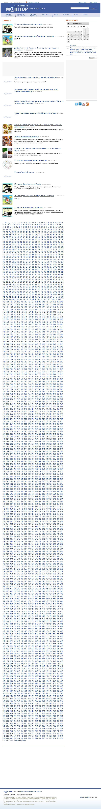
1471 (29, 346)
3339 (22, 530)
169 (10, 234)
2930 (18, 490)
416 (56, 253)
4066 (7, 601)
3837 (40, 578)
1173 (58, 316)
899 (56, 291)
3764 (22, 571)
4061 (51, 600)
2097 (18, 408)
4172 (22, 611)
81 (10, 228)
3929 (4, 588)
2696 (32, 466)
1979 (22, 396)
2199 (18, 418)
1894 (22, 388)
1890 (7, 388)
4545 (18, 648)
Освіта (56, 14)
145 (62, 231)
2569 (4, 455)
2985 (32, 495)
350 (48, 248)
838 (62, 286)
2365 (4, 435)
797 (4, 284)
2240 (43, 421)
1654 (15, 364)
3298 (58, 525)
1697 (47, 368)
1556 (29, 354)
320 (21, 246)
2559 (29, 453)
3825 (58, 576)
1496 (58, 348)
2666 (47, 463)
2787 (54, 475)
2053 (43, 403)
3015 (18, 498)
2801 (43, 476)
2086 (40, 406)
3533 (47, 548)
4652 (36, 658)
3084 (22, 505)
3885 (29, 583)
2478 (43, 444)
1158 (4, 316)
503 (4, 261)
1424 (43, 341)
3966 (15, 591)
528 (16, 263)
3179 (58, 513)
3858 (54, 580)
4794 (58, 671)
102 (59, 228)
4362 (32, 630)
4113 (54, 605)
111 (24, 229)
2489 (22, 446)
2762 (25, 473)
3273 (29, 523)
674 (13, 274)
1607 (29, 359)
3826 (61, 576)
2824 (4, 480)
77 (62, 226)
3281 (58, 523)
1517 (11, 351)
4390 (11, 633)
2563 (43, 453)
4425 (15, 636)
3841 (54, 578)
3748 (25, 570)
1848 (40, 383)
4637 (43, 656)
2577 (32, 455)
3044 (61, 500)
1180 (22, 318)
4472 (61, 640)
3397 (47, 535)
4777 (58, 670)
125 (4, 231)
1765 (47, 374)
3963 (4, 591)
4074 (36, 601)
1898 (36, 388)
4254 (11, 620)
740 (21, 279)
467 (21, 258)
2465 (58, 443)
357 (7, 249)
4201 (4, 615)
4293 (29, 623)
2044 (11, 403)
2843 (11, 481)
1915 (36, 389)
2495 (43, 446)
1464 (4, 346)
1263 (15, 326)
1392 (51, 338)
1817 (51, 379)
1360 (58, 334)
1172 (54, 316)
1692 (29, 368)
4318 (58, 625)
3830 (15, 578)
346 (36, 248)
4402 (54, 633)
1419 (25, 341)
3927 (58, 586)
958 (45, 296)
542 (56, 263)
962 (56, 296)
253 (10, 241)
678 (24, 274)
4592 (4, 653)
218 (30, 238)
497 (48, 259)
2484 (4, 446)
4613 (18, 655)
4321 (7, 626)
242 (39, 239)
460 (62, 256)
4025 (43, 596)
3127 (54, 508)
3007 (51, 496)
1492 (43, 348)
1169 (43, 316)
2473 (25, 444)
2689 (7, 466)
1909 (15, 389)
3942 (51, 588)
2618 (58, 458)
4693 (61, 661)
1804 (4, 379)
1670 (11, 366)
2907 (58, 486)
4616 (29, 655)
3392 (29, 535)
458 (56, 256)
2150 (25, 413)
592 (18, 268)
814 (53, 284)
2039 (54, 401)
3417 (58, 536)
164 (56, 233)
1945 (22, 393)
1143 (11, 314)
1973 (61, 395)
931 (27, 294)
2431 (58, 440)
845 (21, 288)
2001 (40, 398)
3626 (15, 558)
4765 (15, 670)
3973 (40, 591)
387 (33, 251)
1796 (36, 378)
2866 (32, 483)
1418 (22, 341)
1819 (58, 379)
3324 (29, 528)
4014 (4, 596)
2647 (40, 461)
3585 (51, 553)
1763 (40, 374)
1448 (7, 344)
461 (4, 258)
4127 (43, 606)
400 (10, 253)
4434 (47, 636)
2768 (47, 473)
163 (53, 233)
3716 (32, 566)
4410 (22, 635)
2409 (40, 438)
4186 (11, 613)
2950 (29, 491)
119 (48, 229)
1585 (11, 358)
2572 (15, 455)
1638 (18, 363)
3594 (22, 555)
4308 (22, 625)
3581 (36, 553)
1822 (7, 381)
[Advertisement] (33, 69)
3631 (32, 558)
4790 (43, 671)
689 (56, 274)
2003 (47, 398)
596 (30, 268)
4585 (40, 651)
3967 (18, 591)
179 (39, 234)
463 (10, 258)
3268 (11, 523)
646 (53, 271)
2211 (61, 418)
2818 (43, 478)
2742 (15, 471)
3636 (51, 558)
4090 (32, 603)
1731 (47, 371)
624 (51, 269)
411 (42, 253)
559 (45, 264)
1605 (22, 359)
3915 (15, 586)
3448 (47, 540)
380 (13, 251)
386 (30, 251)
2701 (51, 466)
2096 (15, 408)
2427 (43, 440)
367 (36, 249)
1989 (58, 396)
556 (36, 264)
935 (39, 294)
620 (39, 269)
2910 (7, 488)
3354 (15, 531)
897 (51, 291)
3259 (40, 521)
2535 (4, 451)
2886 (43, 485)
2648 (43, 461)
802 (18, 284)
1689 (18, 368)
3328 (43, 528)
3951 (22, 590)
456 (51, 256)
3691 (4, 565)
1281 (18, 328)
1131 (29, 313)
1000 (45, 299)
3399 (54, 535)
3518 (54, 546)
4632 (25, 656)
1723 (18, 371)
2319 (22, 429)
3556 (7, 551)
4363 (36, 630)
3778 (11, 573)
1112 (22, 311)
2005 (54, 398)
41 (42, 224)
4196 (47, 613)
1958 (7, 395)
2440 (29, 441)
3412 (40, 536)
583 (53, 266)
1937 (54, 391)
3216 (7, 518)
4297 (43, 623)
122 (56, 229)
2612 (36, 458)
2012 (18, 399)
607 (62, 268)
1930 (29, 391)
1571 (22, 356)
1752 (61, 373)
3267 (7, 523)
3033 (22, 500)
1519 (18, 351)
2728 (25, 470)
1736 (4, 373)
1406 (40, 339)
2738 (61, 470)
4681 (18, 661)
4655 (47, 658)
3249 (4, 521)
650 (4, 273)
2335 (18, 431)
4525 (7, 646)
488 (21, 259)
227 (56, 238)
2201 (25, 418)
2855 (54, 481)
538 (45, 263)
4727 (61, 665)
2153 (36, 413)
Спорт (76, 14)
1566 (4, 356)
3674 (4, 563)
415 (53, 253)
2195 (4, 418)
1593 (40, 358)
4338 (7, 628)
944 (4, 296)
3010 (61, 496)
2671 (4, 465)
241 (36, 239)
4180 (51, 611)
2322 (32, 429)
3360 (36, 531)
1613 (51, 359)
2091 (58, 406)
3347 (51, 530)
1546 (54, 353)
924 (7, 294)
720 (24, 278)
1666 (58, 364)
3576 (18, 553)
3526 (22, 548)
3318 (7, 528)
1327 (61, 331)
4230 (47, 616)
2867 (36, 483)
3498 (43, 545)
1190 (58, 318)
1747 (43, 373)
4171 (18, 611)
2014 (25, 399)
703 (36, 276)
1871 (61, 384)
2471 (18, 444)
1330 (11, 333)
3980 (4, 593)
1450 (15, 344)
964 (62, 296)
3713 (22, 566)
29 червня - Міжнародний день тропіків (28, 24)
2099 (25, 408)
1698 (51, 368)
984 (59, 298)
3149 (11, 511)
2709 (18, 468)
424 (18, 254)
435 (51, 254)
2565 (51, 453)
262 (36, 241)
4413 (32, 635)
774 (59, 281)
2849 (32, 481)
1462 (58, 344)
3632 (36, 558)
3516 (47, 546)
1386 (29, 338)
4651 (32, 658)
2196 (7, 418)
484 (10, 259)
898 (53, 291)
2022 (54, 399)
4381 (40, 631)
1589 (25, 358)
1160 (11, 316)
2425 (36, 440)
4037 (25, 598)
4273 (18, 621)
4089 (29, 603)
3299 (61, 525)
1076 (15, 308)
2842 (7, 481)
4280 (43, 621)
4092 (40, 603)
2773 (4, 475)
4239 (18, 618)
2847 (25, 481)
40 (39, 224)
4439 (4, 638)
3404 (11, 536)
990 (16, 299)
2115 (22, 410)
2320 (25, 429)
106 (10, 229)
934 (36, 294)
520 (53, 261)
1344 (61, 333)
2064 (22, 404)
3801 (32, 575)
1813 (36, 379)
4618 (36, 655)
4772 (40, 670)
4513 (25, 645)
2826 (11, 480)
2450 (4, 443)
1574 (32, 356)
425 (21, 254)
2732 (40, 470)
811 (45, 284)
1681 (51, 366)
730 (53, 278)
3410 (32, 536)
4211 (40, 615)
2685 (54, 465)
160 (45, 233)
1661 (40, 364)
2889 (54, 485)
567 (7, 266)
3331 (54, 528)
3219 (18, 518)
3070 (32, 503)
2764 (32, 473)
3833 (25, 578)
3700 (36, 565)
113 (30, 229)
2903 (43, 486)
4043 (47, 598)
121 (53, 229)
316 (10, 246)
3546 (32, 550)
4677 (4, 661)
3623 (4, 558)
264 (42, 241)
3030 (11, 500)
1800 (51, 378)
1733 (54, 371)
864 (16, 289)
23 (62, 223)
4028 (54, 596)
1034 (47, 303)
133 (27, 231)
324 (33, 246)
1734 (58, 371)
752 (56, 279)
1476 (47, 346)
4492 (11, 643)
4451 (47, 638)
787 (36, 283)
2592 (25, 456)
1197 (22, 319)
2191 (51, 416)
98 (48, 228)
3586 (54, 553)
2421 (22, 440)
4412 (29, 635)
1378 (61, 336)
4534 (40, 646)
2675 (18, 465)
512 (30, 261)
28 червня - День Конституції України (27, 184)
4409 (18, 635)
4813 (4, 675)
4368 (54, 630)
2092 (61, 406)
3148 (7, 511)
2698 (40, 466)
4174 (29, 611)
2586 (4, 456)
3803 (40, 575)
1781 (43, 376)
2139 (47, 411)
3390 (22, 535)
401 (13, 253)
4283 (54, 621)
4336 (61, 626)
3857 (51, 580)
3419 (4, 538)
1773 (15, 376)
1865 (40, 384)
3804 (43, 575)
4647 (18, 658)
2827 (15, 480)
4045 (54, 598)
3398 (51, 535)
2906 (54, 486)
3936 (29, 588)
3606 (4, 556)
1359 (54, 334)
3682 (32, 563)
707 (48, 276)
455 (48, 256)
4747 (11, 668)
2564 (47, 453)
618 (33, 269)
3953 (29, 590)
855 (51, 288)
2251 (22, 423)
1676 (32, 366)
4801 (22, 673)
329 (48, 246)
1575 (36, 356)
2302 (22, 428)
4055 (29, 600)
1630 (51, 361)
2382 (4, 436)
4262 (40, 620)
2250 (18, 423)
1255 (47, 324)
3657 (4, 561)
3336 (11, 530)
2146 (11, 413)
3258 (36, 521)
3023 (47, 498)
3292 (36, 525)
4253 (7, 620)
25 (5, 224)
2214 (11, 419)
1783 (51, 376)
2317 (15, 429)
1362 (4, 336)
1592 (36, 358)
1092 (11, 309)
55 (12, 226)
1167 (36, 316)
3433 (54, 538)
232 (10, 239)
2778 (22, 475)
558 (42, 264)
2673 (11, 465)
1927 (18, 391)
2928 (11, 490)
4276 (29, 621)
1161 (15, 316)
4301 (58, 623)
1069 (51, 306)
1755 (11, 374)
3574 (11, 553)
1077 (18, 308)
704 (39, 276)
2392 (40, 436)
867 (24, 289)
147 (7, 233)
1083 (40, 308)
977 (39, 298)
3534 (51, 548)
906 (16, 293)
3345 (43, 530)
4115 (61, 605)
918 (51, 293)
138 (42, 231)
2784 (43, 475)
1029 (29, 303)
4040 (36, 598)
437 (56, 254)
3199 (7, 516)
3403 (7, 536)
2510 (36, 448)
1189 (54, 318)
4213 (47, 615)
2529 (43, 450)
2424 (32, 440)
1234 (32, 323)
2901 (36, 486)
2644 (29, 461)
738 (16, 279)
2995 (7, 496)
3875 (54, 581)
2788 (58, 475)
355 (62, 248)
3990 (40, 593)
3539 (7, 550)
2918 (36, 488)
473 (39, 258)
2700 (47, 466)
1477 (51, 346)
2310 (51, 428)
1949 (36, 393)
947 (13, 296)
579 (42, 266)
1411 (58, 339)
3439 (15, 540)
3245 (51, 520)
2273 (40, 425)
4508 (7, 645)
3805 (47, 575)
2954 (43, 491)
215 (21, 238)
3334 (4, 530)
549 (16, 264)
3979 (61, 591)
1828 (29, 381)
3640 (4, 560)
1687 (11, 368)
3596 (29, 555)
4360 (25, 630)
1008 (15, 301)
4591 (61, 651)
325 (36, 246)
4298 (47, 623)
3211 (51, 516)
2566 (54, 453)
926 (13, 294)
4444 (22, 638)
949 (18, 296)
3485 (58, 543)
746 (39, 279)
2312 (58, 428)
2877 (11, 485)
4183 (61, 611)
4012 (58, 595)
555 (33, 264)
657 (24, 273)
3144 (54, 510)
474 (42, 258)
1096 (25, 309)
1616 (61, 359)
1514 (61, 349)
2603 (4, 458)
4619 (40, 655)
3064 (11, 503)
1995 (18, 398)
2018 (40, 399)
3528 (29, 548)
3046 (7, 501)
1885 (51, 386)
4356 (11, 630)
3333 (61, 528)
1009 (18, 301)
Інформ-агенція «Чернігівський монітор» (17, 8)
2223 (43, 419)
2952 (36, 491)
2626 (25, 460)
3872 (43, 581)
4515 (32, 645)
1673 (22, 366)
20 (55, 223)
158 (39, 233)
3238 (25, 520)
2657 (15, 463)
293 (4, 244)
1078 (22, 308)
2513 (47, 448)
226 (53, 238)
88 (26, 228)
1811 (29, 379)
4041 (40, 598)
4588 (51, 651)
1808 (18, 379)
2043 (7, 403)
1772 (11, 376)
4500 (40, 643)
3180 (61, 513)
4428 (25, 636)
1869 (54, 384)
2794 (18, 476)
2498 (54, 446)
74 (55, 226)
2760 (18, 473)
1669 (7, 366)
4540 (61, 646)
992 (21, 299)
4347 (40, 628)
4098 (61, 603)
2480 (51, 444)
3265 (61, 521)
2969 (36, 493)
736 (10, 279)
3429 (40, 538)
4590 (58, 651)
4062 (54, 600)
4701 (29, 663)
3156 (36, 511)
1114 (29, 311)
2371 (25, 435)
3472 (11, 543)
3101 (22, 506)
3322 (22, 528)
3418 (61, 536)
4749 (18, 668)
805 (27, 284)
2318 (18, 429)
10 (33, 223)
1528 (51, 351)
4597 (22, 653)
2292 (47, 426)
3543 (22, 550)
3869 (32, 581)
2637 (4, 461)
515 (39, 261)
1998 (29, 398)
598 (36, 268)
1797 (40, 378)
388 (36, 251)
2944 (7, 491)
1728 (36, 371)
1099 (36, 309)
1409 (51, 339)
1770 (4, 376)
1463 (61, 344)
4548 (29, 648)
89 (28, 228)
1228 (11, 323)
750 (51, 279)
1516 (7, 351)
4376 (22, 631)
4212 (43, 615)
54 (10, 226)
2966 (25, 493)
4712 (7, 665)
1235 (36, 323)
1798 (43, 378)
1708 (25, 369)
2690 (11, 466)
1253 (40, 324)
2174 (51, 414)
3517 (51, 546)
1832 (43, 381)
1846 (32, 383)
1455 (32, 344)
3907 (47, 585)
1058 (11, 306)
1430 (4, 343)
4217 (61, 615)
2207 (47, 418)
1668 (4, 366)
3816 (25, 576)
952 (27, 296)
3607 (7, 556)
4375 (18, 631)
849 (33, 288)
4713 (11, 665)
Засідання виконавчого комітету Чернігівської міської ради (35, 113)
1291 (54, 328)
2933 (29, 490)
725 (39, 278)
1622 (22, 361)
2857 (61, 481)
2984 (29, 495)
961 (53, 296)
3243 (43, 520)
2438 (22, 441)
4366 (47, 630)
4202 (7, 615)
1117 (40, 311)
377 (4, 251)
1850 (47, 383)
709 (53, 276)
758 (13, 281)
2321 (29, 429)
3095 (61, 505)
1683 (58, 366)
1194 (11, 319)
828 (33, 286)
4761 (61, 668)
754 (62, 279)
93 (37, 228)
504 (7, 261)
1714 (47, 369)
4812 (61, 673)
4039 (32, 598)
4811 (58, 673)
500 (56, 259)
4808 (47, 673)
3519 (58, 546)
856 (53, 288)
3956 (40, 590)
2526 (32, 450)
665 (48, 273)
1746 (40, 373)
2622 (11, 460)
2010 (11, 399)
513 (33, 261)
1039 (4, 304)
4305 (11, 625)
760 (18, 281)
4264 (47, 620)
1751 (58, 373)
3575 (15, 553)
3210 (47, 516)
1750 (54, 373)
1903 (54, 388)
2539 (18, 451)
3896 (7, 585)
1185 (40, 318)
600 (42, 268)
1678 (40, 366)
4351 (54, 628)
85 (19, 228)
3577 (22, 553)
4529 (22, 646)
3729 (18, 568)
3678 (18, 563)
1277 (4, 328)
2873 (58, 483)
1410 (54, 339)
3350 (61, 530)
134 (30, 231)
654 (16, 273)
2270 (29, 425)
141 (51, 231)
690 (59, 274)
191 (13, 236)
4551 (40, 648)
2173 (47, 414)
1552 (15, 354)
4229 (43, 616)
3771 (47, 571)
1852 (54, 383)
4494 (18, 643)
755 (4, 281)
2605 (11, 458)
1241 (58, 323)
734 (4, 279)
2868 (40, 483)
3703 (47, 565)
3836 (36, 578)
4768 (25, 670)
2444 (43, 441)
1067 (43, 306)
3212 (54, 516)
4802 (25, 673)
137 (39, 231)
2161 (4, 414)
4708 (54, 663)
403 (18, 253)
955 (36, 296)
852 (42, 288)
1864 (36, 384)
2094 (7, 408)
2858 (4, 483)
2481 (54, 444)
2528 (40, 450)
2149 (22, 413)
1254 (43, 324)
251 (4, 241)
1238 (47, 323)
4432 (40, 636)
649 (62, 271)
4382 (43, 631)
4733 (22, 666)
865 (18, 289)
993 (24, 299)
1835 (54, 381)
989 (13, 299)
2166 (22, 414)
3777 (7, 573)
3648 (32, 560)
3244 (47, 520)
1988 (54, 396)
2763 (29, 473)
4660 (4, 660)
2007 (61, 398)
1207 (58, 319)
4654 (43, 658)
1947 (29, 393)
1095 (22, 309)
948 (16, 296)
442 (10, 256)
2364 (61, 433)
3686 (47, 563)
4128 (47, 606)
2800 (40, 476)
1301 (29, 329)
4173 (25, 611)
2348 (4, 433)
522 (59, 261)
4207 (25, 615)
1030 (32, 303)
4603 (43, 653)
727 (45, 278)
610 (10, 269)
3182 (7, 515)
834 (51, 286)
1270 (40, 326)
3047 (11, 501)
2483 (61, 444)
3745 (15, 570)
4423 (7, 636)
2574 (22, 455)
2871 (51, 483)
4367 (51, 630)
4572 (54, 650)
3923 (43, 586)
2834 (40, 480)
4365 (43, 630)
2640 (15, 461)
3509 (22, 546)
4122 (25, 606)
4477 (18, 641)
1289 (47, 328)
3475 (22, 543)
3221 (25, 518)
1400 (18, 339)
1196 (18, 319)
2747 (32, 471)
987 (7, 299)
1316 (22, 331)
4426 (18, 636)
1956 (61, 393)
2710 (22, 468)
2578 (36, 455)
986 (4, 299)
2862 (18, 483)
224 (48, 238)
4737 (36, 666)
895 (45, 291)
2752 (51, 471)
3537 (61, 548)
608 (4, 269)
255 (16, 241)
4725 (54, 665)
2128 (7, 411)
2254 (32, 423)
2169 (32, 414)
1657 (25, 364)
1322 (43, 331)
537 (42, 263)
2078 (11, 406)
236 (21, 239)
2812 (22, 478)
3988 (32, 593)
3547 (36, 550)
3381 (51, 533)
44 (48, 224)
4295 (36, 623)
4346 (36, 628)
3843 (61, 578)
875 (48, 289)
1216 (29, 321)
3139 (36, 510)
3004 (40, 496)
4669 (36, 660)
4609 (4, 655)
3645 (22, 560)
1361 (61, 334)
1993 (11, 398)
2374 (36, 435)
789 (42, 283)
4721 (40, 665)
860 (4, 289)
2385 (15, 436)
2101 (32, 408)
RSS (29, 2)
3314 (54, 526)
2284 (18, 426)
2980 (15, 495)
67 (39, 226)
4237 (11, 618)
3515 (43, 546)
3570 (58, 551)
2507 (25, 448)
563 (56, 264)
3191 (40, 515)
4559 (7, 650)
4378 (29, 631)
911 (30, 293)
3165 (7, 513)
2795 (22, 476)
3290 (29, 525)
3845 (7, 580)
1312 (7, 331)
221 (39, 238)
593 (21, 268)
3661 (18, 561)
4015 (7, 596)
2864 (25, 483)
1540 (32, 353)
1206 (54, 319)
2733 (43, 470)
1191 (61, 318)
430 (36, 254)
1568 (11, 356)
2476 (36, 444)
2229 (4, 421)
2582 (51, 455)
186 (59, 234)
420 (7, 254)
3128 (58, 508)
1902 (51, 388)
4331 (43, 626)
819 (7, 286)
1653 (11, 364)
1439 (36, 343)
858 (59, 288)
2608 (22, 458)
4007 (40, 595)
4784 (22, 671)
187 (62, 234)
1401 (22, 339)
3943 (54, 588)
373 (53, 249)
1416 (15, 341)
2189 (43, 416)
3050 (22, 501)
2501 (4, 448)
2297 (4, 428)
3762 (15, 571)
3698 (29, 565)
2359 (43, 433)
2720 (58, 468)
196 (27, 236)
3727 (11, 568)
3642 (11, 560)
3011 (4, 498)
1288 (43, 328)
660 (33, 273)
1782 (47, 376)
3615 (36, 556)
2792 (11, 476)
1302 (32, 329)
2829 (22, 480)
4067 (11, 601)
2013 (22, 399)
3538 (4, 550)
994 (27, 299)
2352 (18, 433)
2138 (43, 411)
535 (36, 263)
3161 (54, 511)
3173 (36, 513)
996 (33, 299)
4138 (22, 608)
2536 (7, 451)
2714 (36, 468)
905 (13, 293)
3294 (43, 525)
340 (18, 248)
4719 (32, 665)
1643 (36, 363)
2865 (29, 483)
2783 (40, 475)
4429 (29, 636)
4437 (58, 636)
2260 (54, 423)
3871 (40, 581)
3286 (15, 525)
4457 (7, 640)
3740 (58, 568)
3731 (25, 568)
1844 (25, 383)
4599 (29, 653)
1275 (58, 326)
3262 (51, 521)
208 (62, 236)
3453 (4, 541)
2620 (4, 460)
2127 (4, 411)
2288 (32, 426)
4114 (58, 605)
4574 (61, 650)
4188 (18, 613)
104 (4, 229)
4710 (61, 663)
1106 (61, 309)
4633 (29, 656)
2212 (4, 419)
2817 (40, 478)
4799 (15, 673)
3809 (61, 575)
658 (27, 273)
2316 (11, 429)
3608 (11, 556)
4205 (18, 615)
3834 (29, 578)
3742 (4, 570)
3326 (36, 528)
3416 (54, 536)
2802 (47, 476)
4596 (18, 653)
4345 (32, 628)
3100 (18, 506)
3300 (4, 526)
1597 (54, 358)
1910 (18, 389)
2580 (43, 455)
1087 (54, 308)
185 (56, 234)
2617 (54, 458)
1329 (7, 333)
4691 (54, 661)
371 (48, 249)
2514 (51, 448)
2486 (11, 446)
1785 (58, 376)
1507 (36, 349)
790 (45, 283)
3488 (7, 545)
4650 (29, 658)
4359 (22, 630)
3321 (18, 528)
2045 (15, 403)
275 (13, 243)
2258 (47, 423)
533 (30, 263)
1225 (61, 321)
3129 (61, 508)
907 (18, 293)
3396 (43, 535)
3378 (40, 533)
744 (33, 279)
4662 (11, 660)
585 (59, 266)
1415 (11, 341)
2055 (51, 403)
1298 (18, 329)
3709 (7, 566)
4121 (22, 606)
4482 (36, 641)
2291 (43, 426)
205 (53, 236)
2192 (54, 416)
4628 (11, 656)
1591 (32, 358)
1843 (22, 383)
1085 (47, 308)
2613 (40, 458)
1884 (47, 386)
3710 (11, 566)
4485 (47, 641)
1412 (61, 339)
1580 (54, 356)
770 (48, 281)
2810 (15, 478)
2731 (36, 470)
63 (30, 226)
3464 (43, 541)
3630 (29, 558)
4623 (54, 655)
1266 (25, 326)
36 (30, 224)
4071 (25, 601)
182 (48, 234)
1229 (15, 323)
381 (16, 251)
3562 (29, 551)
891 (33, 291)
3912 (4, 586)
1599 (61, 358)
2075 (61, 404)
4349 (47, 628)
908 (21, 293)
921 (59, 293)
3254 (22, 521)
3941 (47, 588)
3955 (36, 590)
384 (24, 251)
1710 (32, 369)
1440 (40, 343)
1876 (18, 386)
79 (5, 228)
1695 (40, 368)
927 (16, 294)
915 (42, 293)
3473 (15, 543)
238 (27, 239)
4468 (47, 640)
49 (60, 224)
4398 (40, 633)
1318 (29, 331)
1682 (54, 366)
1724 (22, 371)
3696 (22, 565)
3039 (43, 500)
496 (45, 259)
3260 (43, 521)
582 (51, 266)
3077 (58, 503)
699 (24, 276)
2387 (22, 436)
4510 (15, 645)
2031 (25, 401)
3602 (51, 555)
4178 (43, 611)
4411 (25, 635)
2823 (61, 478)
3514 (40, 546)
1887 (58, 386)
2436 (15, 441)
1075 (11, 308)
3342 (32, 530)
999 (42, 299)
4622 (51, 655)
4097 (58, 603)
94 (39, 228)
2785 (47, 475)
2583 (54, 455)
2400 (7, 438)
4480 (29, 641)
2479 (47, 444)
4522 (58, 645)
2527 (36, 450)
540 (51, 263)
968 (13, 298)
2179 (7, 416)
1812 (32, 379)
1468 (18, 346)
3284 (7, 525)
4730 (11, 666)
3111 (58, 506)
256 (18, 241)
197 (30, 236)
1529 (54, 351)
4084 (11, 603)
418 (62, 253)
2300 (15, 428)
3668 (43, 561)
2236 (29, 421)
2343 (47, 431)
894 (42, 291)
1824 (15, 381)
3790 (54, 573)
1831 (40, 381)
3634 (43, 558)
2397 (58, 436)
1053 (54, 304)
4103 (18, 605)
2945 (11, 491)
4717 (25, 665)
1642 (32, 363)
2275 (47, 425)
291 (59, 243)
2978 (7, 495)
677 (21, 274)
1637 (15, 363)
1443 (51, 343)
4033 (11, 598)
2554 (11, 453)
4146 (51, 608)
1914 (32, 389)
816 (59, 284)
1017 (47, 301)
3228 (51, 518)
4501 (43, 643)
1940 (4, 393)
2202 (29, 418)
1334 (25, 333)
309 (51, 244)
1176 (7, 318)
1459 (47, 344)
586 (62, 266)
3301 (7, 526)
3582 (40, 553)
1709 (29, 369)
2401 (11, 438)
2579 (40, 455)
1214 (22, 321)
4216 (58, 615)
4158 (32, 610)
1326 (58, 331)
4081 (61, 601)
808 (36, 284)
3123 (40, 508)
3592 (15, 555)
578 (39, 266)
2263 (4, 425)
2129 (11, 411)
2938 (47, 490)
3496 (36, 545)
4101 (11, 605)
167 (4, 234)
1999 (32, 398)
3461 (32, 541)
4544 (15, 648)
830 (39, 286)
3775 (61, 571)
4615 (25, 655)
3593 (18, 555)
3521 (4, 548)
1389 (40, 338)
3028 (4, 500)
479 (56, 258)
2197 (11, 418)
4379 (32, 631)
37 (32, 224)
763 (27, 281)
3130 (4, 510)
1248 (22, 324)
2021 (51, 399)
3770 (43, 571)
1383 (18, 338)
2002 (43, 398)
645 (51, 271)
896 (48, 291)
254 (13, 241)
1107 (4, 311)
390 (42, 251)
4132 (61, 606)
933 (33, 294)
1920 (54, 389)
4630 (18, 656)
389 (39, 251)
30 (17, 224)
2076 (4, 406)
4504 (54, 643)
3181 (4, 515)
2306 (36, 428)
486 (16, 259)
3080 (7, 505)
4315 (47, 625)
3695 (18, 565)
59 (21, 226)
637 (27, 271)
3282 (61, 523)
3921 (36, 586)
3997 (4, 595)
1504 (25, 349)
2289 (36, 426)
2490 (25, 446)
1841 (15, 383)
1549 (4, 354)
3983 (15, 593)
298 (18, 244)
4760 (58, 668)
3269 (15, 523)
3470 (4, 543)
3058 (51, 501)
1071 (58, 306)
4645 (11, 658)
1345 (4, 334)
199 (36, 236)
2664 (40, 463)
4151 (7, 610)
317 (13, 246)
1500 (11, 349)
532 (27, 263)
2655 (7, 463)
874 (45, 289)
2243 (54, 421)
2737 (58, 470)
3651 (43, 560)
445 (18, 256)
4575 (4, 651)
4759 (54, 668)
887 (21, 291)
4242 (29, 618)
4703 (36, 663)
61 (26, 226)
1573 (29, 356)
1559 (40, 354)
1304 (40, 329)
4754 (36, 668)
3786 (40, 573)
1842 (18, 383)
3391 (25, 535)
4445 (25, 638)
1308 (54, 329)
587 (4, 268)
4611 (11, 655)
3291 (32, 525)
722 (30, 278)
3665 (32, 561)
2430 (54, 440)
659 (30, 273)
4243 (32, 618)
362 (21, 249)
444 (16, 256)
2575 (25, 455)
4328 (32, 626)
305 (39, 244)
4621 (47, 655)
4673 (51, 660)
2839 (58, 480)
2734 (47, 470)
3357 (25, 531)
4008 (43, 595)
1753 (4, 374)
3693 (11, 565)
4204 (15, 615)
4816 (15, 675)
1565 (61, 354)
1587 (18, 358)
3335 (7, 530)
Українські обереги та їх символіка (26, 136)
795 (59, 283)
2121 (43, 410)
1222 (51, 321)
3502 (58, 545)
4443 (18, 638)
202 (45, 236)
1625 (32, 361)
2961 (7, 493)
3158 (43, 511)
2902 (40, 486)
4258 (25, 620)
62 (28, 226)
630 (7, 271)
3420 (7, 538)
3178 (54, 513)
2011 (15, 399)
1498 (4, 349)
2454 (18, 443)
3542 (18, 550)
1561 (47, 354)
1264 (18, 326)
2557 (22, 453)
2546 (43, 451)
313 (62, 244)
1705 (15, 369)
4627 (7, 656)
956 (39, 296)
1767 (54, 374)
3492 (22, 545)
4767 (22, 670)
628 (62, 269)
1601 (7, 359)
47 (55, 224)
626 (56, 269)
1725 (25, 371)
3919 (29, 586)
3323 (25, 528)
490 (27, 259)
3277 (43, 523)
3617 (43, 556)
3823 (51, 576)
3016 (22, 498)
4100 (7, 605)
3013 (11, 498)
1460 (51, 344)
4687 (40, 661)
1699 (54, 368)
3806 (51, 575)
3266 (4, 523)
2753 (54, 471)
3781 (22, 573)
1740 (18, 373)
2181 (15, 416)
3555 (4, 551)
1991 (4, 398)
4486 (51, 641)
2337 (25, 431)
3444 (32, 540)
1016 (43, 301)
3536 (58, 548)
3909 (54, 585)
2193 (58, 416)
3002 (32, 496)
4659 (61, 658)
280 (27, 243)
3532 (43, 548)
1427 (54, 341)
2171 (40, 414)
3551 (51, 550)
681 (33, 274)
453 (42, 256)
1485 (18, 348)
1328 (4, 333)
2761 (22, 473)
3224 (36, 518)
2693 (22, 466)
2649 (47, 461)
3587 (58, 553)
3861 (4, 581)
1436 (25, 343)
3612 (25, 556)
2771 (58, 473)
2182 (18, 416)
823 (18, 286)
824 (21, 286)
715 (10, 278)
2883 (32, 485)
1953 (51, 393)
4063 (58, 600)
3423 (18, 538)
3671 (54, 561)
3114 (7, 508)
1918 (47, 389)
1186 (43, 318)
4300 (54, 623)
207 (59, 236)
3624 (7, 558)
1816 (47, 379)
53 (8, 226)
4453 (54, 638)
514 (36, 261)
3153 (25, 511)
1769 (61, 374)
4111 (47, 605)
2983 (25, 495)
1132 (32, 313)
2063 (18, 404)
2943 (4, 491)
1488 (29, 348)
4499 (36, 643)
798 (7, 284)
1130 (25, 313)
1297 (15, 329)
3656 (61, 560)
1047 (32, 304)
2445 (47, 441)
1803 (61, 378)
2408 (36, 438)
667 (53, 273)
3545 (29, 550)
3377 (36, 533)
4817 (18, 675)
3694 (15, 565)
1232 (25, 323)
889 (27, 291)
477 (51, 258)
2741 (11, 471)
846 (24, 288)
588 (7, 268)
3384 (61, 533)
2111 (7, 410)
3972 (36, 591)
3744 (11, 570)
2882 (29, 485)
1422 (36, 341)
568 (10, 266)
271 (62, 241)
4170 (15, 611)
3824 (54, 576)
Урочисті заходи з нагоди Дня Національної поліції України (35, 77)
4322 (11, 626)
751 (53, 279)
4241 (25, 618)
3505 (7, 546)
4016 (11, 596)
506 (13, 261)
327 (42, 246)
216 (24, 238)
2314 (4, 429)
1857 (11, 384)
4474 (7, 641)
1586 (15, 358)
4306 (15, 625)
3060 (58, 501)
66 (37, 226)
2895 (15, 486)
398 (4, 253)
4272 (15, 621)
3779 (15, 573)
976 (36, 298)
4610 (7, 655)
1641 (29, 363)
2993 (61, 495)
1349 (18, 334)
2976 (61, 493)
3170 (25, 513)
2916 (29, 488)
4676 (61, 660)
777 (7, 283)
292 (62, 243)
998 (39, 299)
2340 (36, 431)
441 (7, 256)
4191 (29, 613)
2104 (43, 408)
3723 (58, 566)
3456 (15, 541)
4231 (51, 616)
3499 (47, 545)
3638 (58, 558)
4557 (61, 648)
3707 (61, 565)
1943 (15, 393)
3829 (11, 578)
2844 (15, 481)
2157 (51, 413)
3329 (47, 528)
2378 (51, 435)
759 (16, 281)
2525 (29, 450)
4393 (22, 633)
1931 (32, 391)
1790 (15, 378)
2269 (25, 425)
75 (57, 226)
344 (30, 248)
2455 (22, 443)
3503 (61, 545)
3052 (29, 501)
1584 (7, 358)
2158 (54, 413)
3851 (29, 580)
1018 (51, 301)
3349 (58, 530)
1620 (15, 361)
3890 (47, 583)
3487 (4, 545)
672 (7, 274)
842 (13, 288)
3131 (7, 510)
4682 (22, 661)
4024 (40, 596)
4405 (4, 635)
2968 (32, 493)
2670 (61, 463)
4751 (25, 668)
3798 (22, 575)
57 (17, 226)
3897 (11, 585)
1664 (51, 364)
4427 (22, 636)
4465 (36, 640)
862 (10, 289)
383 (21, 251)
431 (39, 254)
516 (42, 261)
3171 (29, 513)
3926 (54, 586)
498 (51, 259)
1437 (29, 343)
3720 (47, 566)
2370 (22, 435)
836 (56, 286)
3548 (40, 550)
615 (24, 269)
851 (39, 288)
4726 (58, 665)
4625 (61, 655)
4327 (29, 626)
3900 (22, 585)
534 (33, 263)
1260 (4, 326)
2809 (11, 478)
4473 (4, 641)
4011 (54, 595)
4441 (11, 638)
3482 (47, 543)
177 (33, 234)
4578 (15, 651)
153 (24, 233)
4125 (36, 606)
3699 (32, 565)
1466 (11, 346)
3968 (22, 591)
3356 (22, 531)
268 (53, 241)
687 (51, 274)
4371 (4, 631)
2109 (61, 408)
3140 (40, 510)
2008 (4, 399)
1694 (36, 368)
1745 (36, 373)
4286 (4, 623)
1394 (58, 338)
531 (24, 263)
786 (33, 283)
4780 (7, 671)
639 (33, 271)
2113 (15, 410)
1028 (25, 303)
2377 (47, 435)
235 (18, 239)
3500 (51, 545)
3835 (32, 578)
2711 (25, 468)
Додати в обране (93, 2)
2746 (29, 471)
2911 (11, 488)
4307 (18, 625)
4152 (11, 610)
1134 (40, 313)
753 (59, 279)
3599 (40, 555)
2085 (36, 406)
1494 (51, 348)
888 (24, 291)
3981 (7, 593)
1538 (25, 353)
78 (3, 228)
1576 (40, 356)
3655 (58, 560)
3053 (32, 501)
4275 (25, 621)
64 (32, 226)
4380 (36, 631)
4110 (43, 605)
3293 (40, 525)
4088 (25, 603)
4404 (61, 633)
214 (18, 238)
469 (27, 258)
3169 (22, 513)
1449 (11, 344)
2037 (47, 401)
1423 (40, 341)
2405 (25, 438)
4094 (47, 603)
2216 (18, 419)
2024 (61, 399)
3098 (11, 506)
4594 (11, 653)
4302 (61, 623)
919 (53, 293)
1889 (4, 388)
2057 (58, 403)
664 (45, 273)
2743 (18, 471)
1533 (7, 353)
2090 (54, 406)
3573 (7, 553)
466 (18, 258)
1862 (29, 384)
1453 (25, 344)
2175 (54, 414)
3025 (54, 498)
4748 (15, 668)
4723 (47, 665)
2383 (7, 436)
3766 (29, 571)
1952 (47, 393)
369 (42, 249)
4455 (61, 638)
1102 (47, 309)
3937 (32, 588)
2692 (18, 466)
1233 (29, 323)
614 (21, 269)
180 (42, 234)
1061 (22, 306)
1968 (43, 395)
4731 (15, 666)
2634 (54, 460)
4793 (54, 671)
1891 (11, 388)
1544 (47, 353)
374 (56, 249)
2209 (54, 418)
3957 (43, 590)
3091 (47, 505)
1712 (40, 369)
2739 (4, 471)
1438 (32, 343)
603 (51, 268)
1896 (29, 388)
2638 (7, 461)
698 (21, 276)
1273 (51, 326)
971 (21, 298)
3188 (29, 515)
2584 (58, 455)
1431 (7, 343)
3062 (4, 503)
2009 (7, 399)
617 (30, 269)
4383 (47, 631)
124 (62, 229)
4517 (40, 645)
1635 (7, 363)
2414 (58, 438)
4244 (36, 618)
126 (7, 231)
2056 (54, 403)
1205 (51, 319)
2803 (51, 476)
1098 (32, 309)
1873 (7, 386)
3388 (15, 535)
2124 (54, 410)
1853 (58, 383)
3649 (36, 560)
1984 (40, 396)
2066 (29, 404)
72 (51, 226)
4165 (58, 610)
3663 (25, 561)
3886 (32, 583)
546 (7, 264)
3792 (61, 573)
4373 (11, 631)
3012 (7, 498)
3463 (40, 541)
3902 (29, 585)
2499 (58, 446)
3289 (25, 525)
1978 (18, 396)
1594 (43, 358)
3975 (47, 591)
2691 (15, 466)
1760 (29, 374)
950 (21, 296)
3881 (15, 583)
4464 (32, 640)
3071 (36, 503)
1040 (7, 304)
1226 (4, 323)
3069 (29, 503)
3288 (22, 525)
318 (16, 246)
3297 (54, 525)
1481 (4, 348)
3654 (54, 560)
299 (21, 244)
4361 (29, 630)
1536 (18, 353)
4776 (54, 670)
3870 (36, 581)
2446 (51, 441)
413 (48, 253)
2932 (25, 490)
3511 (29, 546)
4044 (51, 598)
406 (27, 253)
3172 (32, 513)
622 (45, 269)
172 (18, 234)
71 (48, 226)
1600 (4, 359)
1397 (7, 339)
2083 (29, 406)
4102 (15, 605)
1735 (61, 371)
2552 (4, 453)
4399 (43, 633)
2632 (47, 460)
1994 (15, 398)
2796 (25, 476)
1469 (22, 346)
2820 (51, 478)
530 (21, 263)
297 (16, 244)
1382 (15, 338)
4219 (7, 616)
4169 (11, 611)
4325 (22, 626)
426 (24, 254)
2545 (40, 451)
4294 (32, 623)
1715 (51, 369)
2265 (11, 425)
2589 (15, 456)
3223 (32, 518)
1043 (18, 304)
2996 (11, 496)
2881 (25, 485)
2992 (58, 495)
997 (36, 299)
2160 (61, 413)
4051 (15, 600)
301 (27, 244)
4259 (29, 620)
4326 (25, 626)
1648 (54, 363)
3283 (4, 525)
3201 (15, 516)
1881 (36, 386)
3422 (15, 538)
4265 (51, 620)
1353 (32, 334)
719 (21, 278)
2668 (54, 463)
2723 (7, 470)
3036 (32, 500)
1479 (58, 346)
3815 (22, 576)
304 (36, 244)
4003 (25, 595)
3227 (47, 518)
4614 (22, 655)
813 (51, 284)
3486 (61, 543)
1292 (58, 328)
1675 (29, 366)
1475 (43, 346)
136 (36, 231)
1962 (22, 395)
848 (30, 288)
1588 (22, 358)
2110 (4, 410)
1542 (40, 353)
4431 (36, 636)
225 (51, 238)
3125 (47, 508)
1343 (58, 333)
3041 (51, 500)
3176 (47, 513)
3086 (29, 505)
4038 (29, 598)
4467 (43, 640)
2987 (40, 495)
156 (33, 233)
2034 (36, 401)
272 (4, 243)
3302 (11, 526)
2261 (58, 423)
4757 (47, 668)
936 (42, 294)
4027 (51, 596)
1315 (18, 331)
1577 (43, 356)
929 (21, 294)
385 (27, 251)
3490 (15, 545)
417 (59, 253)
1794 (29, 378)
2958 (58, 491)
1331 (15, 333)
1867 (47, 384)
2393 (43, 436)
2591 (22, 456)
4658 (58, 658)
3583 (43, 553)
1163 (22, 316)
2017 (36, 399)
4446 (29, 638)
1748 (47, 373)
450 (33, 256)
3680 (25, 563)
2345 (54, 431)
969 (16, 298)
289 (53, 243)
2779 (25, 475)
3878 (4, 583)
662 (39, 273)
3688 (54, 563)
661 (36, 273)
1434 (18, 343)
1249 (25, 324)
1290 (51, 328)
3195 (54, 515)
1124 (4, 313)
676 (18, 274)
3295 (47, 525)
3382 (54, 533)
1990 (61, 396)
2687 (61, 465)
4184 (4, 613)
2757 (7, 473)
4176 (36, 611)
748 (45, 279)
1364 (11, 336)
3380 (47, 533)
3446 (40, 540)
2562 (40, 453)
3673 (61, 561)
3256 (29, 521)
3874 (51, 581)
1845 (29, 383)
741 (24, 279)
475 (45, 258)
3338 (18, 530)
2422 (25, 440)
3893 (58, 583)
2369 (18, 435)
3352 (7, 531)
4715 (18, 665)
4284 (58, 621)
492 (33, 259)
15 (44, 223)
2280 (4, 426)
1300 (25, 329)
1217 (32, 321)
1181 (25, 318)
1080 (29, 308)
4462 (25, 640)
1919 (51, 389)
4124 (32, 606)
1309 (58, 329)
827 (30, 286)
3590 (7, 555)
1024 (11, 303)
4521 (54, 645)
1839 (7, 383)
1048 (36, 304)
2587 (7, 456)
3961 (58, 590)
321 (24, 246)
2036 (43, 401)
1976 (11, 396)
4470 (54, 640)
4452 (51, 638)
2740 (7, 471)
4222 (18, 616)
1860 (22, 384)
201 (42, 236)
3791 (58, 573)
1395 (61, 338)
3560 (22, 551)
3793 (4, 575)
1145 (18, 314)
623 (48, 269)
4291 (22, 623)
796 (62, 283)
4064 (61, 600)
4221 (15, 616)
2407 (32, 438)
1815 (43, 379)
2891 (61, 485)
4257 (22, 620)
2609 (25, 458)
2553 (7, 453)
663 (42, 273)
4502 (47, 643)
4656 (51, 658)
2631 (43, 460)
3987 (29, 593)
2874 (61, 483)
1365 (15, 336)
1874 (11, 386)
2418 (11, 440)
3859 (58, 580)
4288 (11, 623)
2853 (47, 481)
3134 (18, 510)
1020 (58, 301)
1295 (7, 329)
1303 (36, 329)
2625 (22, 460)
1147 (25, 314)
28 (12, 224)
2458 (32, 443)
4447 (32, 638)
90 (30, 228)
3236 (18, 520)
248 (56, 239)
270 (59, 241)
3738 (51, 568)
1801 (54, 378)
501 (59, 259)
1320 (36, 331)
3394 (36, 535)
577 (36, 266)
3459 (25, 541)
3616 (40, 556)
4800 (18, 673)
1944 (18, 393)
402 (16, 253)
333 (59, 246)
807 (33, 284)
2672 (7, 465)
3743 (7, 570)
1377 (58, 336)
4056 (32, 600)
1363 (7, 336)
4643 (4, 658)
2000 (36, 398)
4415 (40, 635)
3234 (11, 520)
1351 (25, 334)
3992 (47, 593)
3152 (22, 511)
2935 (36, 490)
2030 (22, 401)
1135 (43, 313)
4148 (58, 608)
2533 (58, 450)
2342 (43, 431)
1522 (29, 351)
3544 (25, 550)
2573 (18, 455)
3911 (61, 585)
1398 (11, 339)
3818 (32, 576)
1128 (18, 313)
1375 (51, 336)
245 (48, 239)
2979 (11, 495)
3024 (51, 498)
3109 (51, 506)
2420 (18, 440)
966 (7, 298)
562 (53, 264)
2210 (58, 418)
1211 (11, 321)
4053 (22, 600)
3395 (40, 535)
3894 (61, 583)
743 (30, 279)
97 (46, 228)
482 (4, 259)
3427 (32, 538)
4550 (36, 648)
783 (24, 283)
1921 (58, 389)
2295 (58, 426)
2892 (4, 486)
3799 (25, 575)
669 (59, 273)
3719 (43, 566)
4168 (7, 611)
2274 (43, 425)
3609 (15, 556)
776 (4, 283)
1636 (11, 363)
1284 (29, 328)
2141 (54, 411)
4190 (25, 613)
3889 (43, 583)
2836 (47, 480)
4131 (58, 606)
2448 (58, 441)
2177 (61, 414)
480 (59, 258)
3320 (15, 528)
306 (42, 244)
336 (7, 248)
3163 (61, 511)
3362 (43, 531)
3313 (51, 526)
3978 (58, 591)
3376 (32, 533)
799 (10, 284)
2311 (54, 428)
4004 (29, 595)
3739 (54, 568)
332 (56, 246)
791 (48, 283)
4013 (61, 595)
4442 (15, 638)
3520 (61, 546)
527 (13, 263)
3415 (51, 536)
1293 (61, 328)
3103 (29, 506)
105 (7, 229)
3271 (22, 523)
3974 (43, 591)
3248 (61, 520)
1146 (22, 314)
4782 (15, 671)
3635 (47, 558)
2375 (40, 435)
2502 (7, 448)
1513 (58, 349)
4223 (22, 616)
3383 (58, 533)
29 (14, 224)
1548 (61, 353)
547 (10, 264)
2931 (22, 490)
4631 (22, 656)
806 (30, 284)
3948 (11, 590)
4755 (40, 668)
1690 (22, 368)
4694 (4, 663)
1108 (7, 311)
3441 (22, 540)
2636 (61, 460)
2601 (58, 456)
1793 (25, 378)
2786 (51, 475)
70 (46, 226)
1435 (22, 343)
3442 (25, 540)
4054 (25, 600)
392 (48, 251)
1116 (36, 311)
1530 (58, 351)
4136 (15, 608)
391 (45, 251)
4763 (7, 670)
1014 (36, 301)
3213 (58, 516)
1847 (36, 383)
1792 (22, 378)
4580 (22, 651)
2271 (32, 425)
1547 (58, 353)
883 (10, 291)
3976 (51, 591)
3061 (61, 501)
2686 (58, 465)
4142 (36, 608)
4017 (15, 596)
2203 (32, 418)
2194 (61, 416)
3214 (61, 516)
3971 (32, 591)
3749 (29, 570)
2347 (61, 431)
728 (48, 278)
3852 (32, 580)
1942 (11, 393)
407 (30, 253)
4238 (15, 618)
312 (59, 244)
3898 (15, 585)
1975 (7, 396)
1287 (40, 328)
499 (53, 259)
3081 (11, 505)
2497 (51, 446)
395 (56, 251)
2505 (18, 448)
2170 (36, 414)
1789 (11, 378)
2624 (18, 460)
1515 (4, 351)
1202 (40, 319)
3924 (47, 586)
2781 (32, 475)
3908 (51, 585)
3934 (22, 588)
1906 (4, 389)
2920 (43, 488)
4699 (22, 663)
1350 (22, 334)
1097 (29, 309)
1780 (40, 376)
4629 (15, 656)
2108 (58, 408)
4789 (40, 671)
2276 (51, 425)
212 (13, 238)
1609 (36, 359)
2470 (15, 444)
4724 (51, 665)
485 (13, 259)
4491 (7, 643)
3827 (4, 578)
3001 (29, 496)
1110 (15, 311)
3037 (36, 500)
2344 (51, 431)
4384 (51, 631)
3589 (4, 555)
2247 (7, 423)
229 (62, 238)
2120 (40, 410)
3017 (25, 498)
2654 (4, 463)
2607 (18, 458)
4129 (51, 606)
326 (39, 246)
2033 (32, 401)
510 (24, 261)
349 (45, 248)
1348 (15, 334)
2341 (40, 431)
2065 (25, 404)
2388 (25, 436)
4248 (51, 618)
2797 (29, 476)
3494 (29, 545)
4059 (43, 600)
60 (23, 226)
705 (42, 276)
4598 (25, 653)
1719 (4, 371)
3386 (7, 535)
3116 (15, 508)
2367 (11, 435)
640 (36, 271)
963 (59, 296)
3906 (43, 585)
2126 (61, 410)
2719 (54, 468)
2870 (47, 483)
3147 (4, 511)
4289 (15, 623)
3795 (11, 575)
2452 (11, 443)
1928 (22, 391)
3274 (32, 523)
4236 (7, 618)
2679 (32, 465)
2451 (7, 443)
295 (10, 244)
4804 (32, 673)
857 (56, 288)
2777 (18, 475)
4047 (61, 598)
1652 (7, 364)
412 (45, 253)
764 (30, 281)
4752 (29, 668)
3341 (29, 530)
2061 (11, 404)
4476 (15, 641)
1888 (61, 386)
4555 (54, 648)
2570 (7, 455)
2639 (11, 461)
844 (18, 288)
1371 (36, 336)
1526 (43, 351)
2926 (4, 490)
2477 (40, 444)
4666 (25, 660)
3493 (25, 545)
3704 (51, 565)
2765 (36, 473)
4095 (51, 603)
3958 (47, 590)
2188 (40, 416)
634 (18, 271)
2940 (54, 490)
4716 (22, 665)
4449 (40, 638)
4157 (29, 610)
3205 (29, 516)
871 (36, 289)
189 (7, 236)
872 (39, 289)
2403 (18, 438)
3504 (4, 546)
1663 (47, 364)
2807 (4, 478)
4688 (43, 661)
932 (30, 294)
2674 (15, 465)
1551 (11, 354)
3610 (18, 556)
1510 (47, 349)
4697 (15, 663)
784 (27, 283)
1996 (22, 398)
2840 (61, 480)
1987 (51, 396)
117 (42, 229)
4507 (4, 645)
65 (35, 226)
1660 (36, 364)
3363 (47, 531)
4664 (18, 660)
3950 (18, 590)
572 (21, 266)
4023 (36, 596)
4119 (15, 606)
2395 (51, 436)
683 (39, 274)
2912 (15, 488)
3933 (18, 588)
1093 (15, 309)
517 (45, 261)
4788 (36, 671)
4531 (29, 646)
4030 (61, 596)
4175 (32, 611)
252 (7, 241)
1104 (54, 309)
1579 (51, 356)
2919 (40, 488)
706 (45, 276)
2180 (11, 416)
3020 (36, 498)
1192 (4, 319)
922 (62, 293)
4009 (47, 595)
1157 (61, 314)
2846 (22, 481)
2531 (51, 450)
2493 (36, 446)
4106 (29, 605)
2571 (11, 455)
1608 (32, 359)
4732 (18, 666)
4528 (18, 646)
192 (16, 236)
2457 (29, 443)
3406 (18, 536)
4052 (18, 600)
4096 (54, 603)
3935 (25, 588)
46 (53, 224)
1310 (61, 329)
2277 (54, 425)
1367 (22, 336)
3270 (18, 523)
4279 (40, 621)
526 (10, 263)
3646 (25, 560)
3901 (25, 585)
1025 (15, 303)
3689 (58, 563)
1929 (25, 391)
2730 (32, 470)
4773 (43, 670)
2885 (40, 485)
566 (4, 266)
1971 (54, 395)
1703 (7, 369)
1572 (25, 356)
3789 (51, 573)
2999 (22, 496)
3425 (25, 538)
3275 (36, 523)
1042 (15, 304)
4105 (25, 605)
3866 (22, 581)
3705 (54, 565)
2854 (51, 481)
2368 (15, 435)
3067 (22, 503)
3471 (7, 543)
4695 (7, 663)
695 (13, 276)
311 (56, 244)
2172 (43, 414)
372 (51, 249)
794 (56, 283)
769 (45, 281)
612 (16, 269)
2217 (22, 419)
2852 (43, 481)
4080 (58, 601)
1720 (7, 371)
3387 (11, 535)
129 (16, 231)
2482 (58, 444)
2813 (25, 478)
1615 (58, 359)
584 (56, 266)
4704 (40, 663)
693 (7, 276)
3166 (11, 513)
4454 (58, 638)
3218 (15, 518)
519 (51, 261)
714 (7, 278)
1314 (15, 331)
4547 (25, 648)
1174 (61, 316)
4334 (54, 626)
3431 (47, 538)
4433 (43, 636)
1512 (54, 349)
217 (27, 238)
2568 (61, 453)
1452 (22, 344)
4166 (61, 610)
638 (30, 271)
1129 (22, 313)
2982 (22, 495)
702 (33, 276)
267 (51, 241)
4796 (4, 673)
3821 (43, 576)
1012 (29, 301)
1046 (29, 304)
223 (45, 238)
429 (33, 254)
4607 (58, 653)
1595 (47, 358)
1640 (25, 363)
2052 (40, 403)
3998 (7, 595)
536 (39, 263)
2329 (58, 429)
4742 (54, 666)
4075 (40, 601)
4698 (18, 663)
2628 (32, 460)
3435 (61, 538)
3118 (22, 508)
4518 (43, 645)
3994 (54, 593)
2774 (7, 475)
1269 (36, 326)
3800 (29, 575)
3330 (51, 528)
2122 (47, 410)
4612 (15, 655)
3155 (32, 511)
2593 (29, 456)
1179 (18, 318)
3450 (54, 540)
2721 (61, 468)
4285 (61, 621)
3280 (54, 523)
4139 (25, 608)
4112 (51, 605)
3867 (25, 581)
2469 (11, 444)
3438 (11, 540)
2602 (61, 456)
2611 (32, 458)
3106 (40, 506)
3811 (7, 576)
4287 (7, 623)
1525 (40, 351)
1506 (32, 349)
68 (42, 226)
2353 (22, 433)
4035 (18, 598)
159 (42, 233)
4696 (11, 663)
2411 (47, 438)
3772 (51, 571)
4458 (11, 640)
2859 (7, 483)
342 (24, 248)
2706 (7, 468)
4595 (15, 653)
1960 (15, 395)
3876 (58, 581)
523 (62, 261)
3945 (61, 588)
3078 (61, 503)
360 (16, 249)
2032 (29, 401)
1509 (43, 349)
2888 (51, 485)
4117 (7, 606)
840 (7, 288)
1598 (58, 358)
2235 (25, 421)
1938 (58, 391)
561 (51, 264)
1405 (36, 339)
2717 (47, 468)
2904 (47, 486)
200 (39, 236)
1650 (61, 363)
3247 (58, 520)
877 (53, 289)
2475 (32, 444)
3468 (58, 541)
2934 (32, 490)
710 (56, 276)
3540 (11, 550)
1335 (29, 333)
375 (59, 249)
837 (59, 286)
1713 (43, 369)
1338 (40, 333)
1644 (40, 363)
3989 (36, 593)
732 (59, 278)
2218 (25, 419)
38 (35, 224)
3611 (22, 556)
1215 (25, 321)
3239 (29, 520)
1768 (58, 374)
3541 (15, 550)
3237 (22, 520)
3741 (61, 568)
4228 (40, 616)
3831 (18, 578)
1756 (15, 374)
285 (42, 243)
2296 (61, 426)
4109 (40, 605)
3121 (32, 508)
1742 (25, 373)
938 (48, 294)
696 (16, 276)
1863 (32, 384)
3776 (4, 573)
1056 (4, 306)
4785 (25, 671)
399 (7, 253)
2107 (54, 408)
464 (13, 258)
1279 (11, 328)
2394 (47, 436)
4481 (32, 641)
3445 (36, 540)
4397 (36, 633)
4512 (22, 645)
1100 (40, 309)
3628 (22, 558)
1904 (58, 388)
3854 (40, 580)
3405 (15, 536)
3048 (15, 501)
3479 (36, 543)
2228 (61, 419)
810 (42, 284)
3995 (58, 593)
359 (13, 249)
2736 (54, 470)
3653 (51, 560)
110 (21, 229)
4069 (18, 601)
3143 (51, 510)
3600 (43, 555)
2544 (36, 451)
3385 (4, 535)
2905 (51, 486)
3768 (36, 571)
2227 (58, 419)
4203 (11, 615)
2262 (61, 423)
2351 (15, 433)
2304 (29, 428)
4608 (61, 653)
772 (53, 281)
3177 (51, 513)
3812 (11, 576)
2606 (15, 458)
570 (16, 266)
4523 (61, 645)
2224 (47, 419)
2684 (51, 465)
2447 (54, 441)
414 (51, 253)
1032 (40, 303)
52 (5, 226)
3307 (29, 526)
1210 (7, 321)
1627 (40, 361)
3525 (18, 548)
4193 (36, 613)
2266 (15, 425)
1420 (29, 341)
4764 (11, 670)
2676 (22, 465)
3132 (11, 510)
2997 (15, 496)
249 (59, 239)
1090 (4, 309)
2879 (18, 485)
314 (4, 246)
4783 (18, 671)
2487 (15, 446)
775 (62, 281)
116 (39, 229)
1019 (54, 301)
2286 (25, 426)
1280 (15, 328)
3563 (32, 551)
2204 (36, 418)
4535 (43, 646)
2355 (29, 433)
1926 (15, 391)
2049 (29, 403)
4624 (58, 655)
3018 (29, 498)
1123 (61, 311)
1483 (11, 348)
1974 (4, 396)
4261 (36, 620)
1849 (43, 383)
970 (18, 298)
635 (21, 271)
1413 (4, 341)
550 (18, 264)
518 (48, 261)
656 (21, 273)
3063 (7, 503)
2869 (43, 483)
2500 (61, 446)
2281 (7, 426)
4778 (61, 670)
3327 (40, 528)
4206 (22, 615)
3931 (11, 588)
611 (13, 269)
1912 (25, 389)
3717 (36, 566)
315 (7, 246)
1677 (36, 366)
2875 (4, 485)
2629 (36, 460)
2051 (36, 403)
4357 (15, 630)
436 (53, 254)
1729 (40, 371)
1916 (40, 389)
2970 (40, 493)
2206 (43, 418)
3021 (40, 498)
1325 (54, 331)
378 (7, 251)
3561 (25, 551)
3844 (4, 580)
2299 (11, 428)
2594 (32, 456)
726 (42, 278)
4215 (54, 615)
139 (45, 231)
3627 (18, 558)
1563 (54, 354)
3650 (40, 560)
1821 (4, 381)
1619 (11, 361)
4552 (43, 648)
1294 (4, 329)
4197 (51, 613)
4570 (47, 650)
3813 (15, 576)
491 (30, 259)
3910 (58, 585)
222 (42, 238)
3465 (47, 541)
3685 (43, 563)
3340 (25, 530)
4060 (47, 600)
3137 (29, 510)
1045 (25, 304)
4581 (25, 651)
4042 (43, 598)
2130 (15, 411)
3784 (32, 573)
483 (7, 259)
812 (48, 284)
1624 (29, 361)
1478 (54, 346)
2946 (15, 491)
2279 (61, 425)
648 (59, 271)
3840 (51, 578)
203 (48, 236)
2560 (32, 453)
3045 (4, 501)
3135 (22, 510)
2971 (43, 493)
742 (27, 279)
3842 (58, 578)
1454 (29, 344)
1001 (48, 299)
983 (56, 298)
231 (7, 239)
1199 (29, 319)
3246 (54, 520)
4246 (43, 618)
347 (39, 248)
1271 (43, 326)
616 (27, 269)
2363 (58, 433)
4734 (25, 666)
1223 (54, 321)
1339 (43, 333)
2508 (29, 448)
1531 (61, 351)
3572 (4, 553)
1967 (40, 395)
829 (36, 286)
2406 (29, 438)
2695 (29, 466)
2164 (15, 414)
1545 (51, 353)
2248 (11, 423)
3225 (40, 518)
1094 (18, 309)
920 (56, 293)
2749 (40, 471)
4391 (15, 633)
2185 (29, 416)
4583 (32, 651)
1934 (43, 391)
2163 (11, 414)
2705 (4, 468)
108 (16, 229)
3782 (25, 573)
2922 (51, 488)
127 (10, 231)
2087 (43, 406)
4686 (36, 661)
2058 (61, 403)
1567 (7, 356)
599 (39, 268)
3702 (43, 565)
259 (27, 241)
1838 (4, 383)
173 (21, 234)
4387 (61, 631)
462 (7, 258)
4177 (40, 611)
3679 (22, 563)
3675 (7, 563)
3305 (22, 526)
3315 (58, 526)
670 (62, 273)
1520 (22, 351)
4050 (11, 600)
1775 (22, 376)
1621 (18, 361)
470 (30, 258)
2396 (54, 436)
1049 (40, 304)
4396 (32, 633)
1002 (52, 299)
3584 (47, 553)
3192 (43, 515)
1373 (43, 336)
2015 (29, 399)
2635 (58, 460)
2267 (18, 425)
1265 (22, 326)
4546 (22, 648)
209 (4, 238)
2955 (47, 491)
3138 (32, 510)
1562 (51, 354)
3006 (47, 496)
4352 (58, 628)
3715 (29, 566)
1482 (7, 348)
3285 (11, 525)
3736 (43, 568)
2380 (58, 435)
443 (13, 256)
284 (39, 243)
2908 (61, 486)
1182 (29, 318)
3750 (32, 570)
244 (45, 239)
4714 (15, 665)
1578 (47, 356)
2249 (15, 423)
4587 (47, 651)
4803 (29, 673)
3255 (25, 521)
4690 (51, 661)
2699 (43, 466)
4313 (40, 625)
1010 (22, 301)
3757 (58, 570)
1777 (29, 376)
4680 (15, 661)
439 (62, 254)
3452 (61, 540)
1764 (43, 374)
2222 (40, 419)
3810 (4, 576)
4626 (4, 656)
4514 (29, 645)
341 (21, 248)
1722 (15, 371)
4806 (40, 673)
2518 (4, 450)
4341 (18, 628)
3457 (18, 541)
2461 (43, 443)
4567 (36, 650)
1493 (47, 348)
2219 (29, 419)
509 (21, 261)
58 (19, 226)
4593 (7, 653)
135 (33, 231)
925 (10, 294)
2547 (47, 451)
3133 (15, 510)
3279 (51, 523)
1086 (51, 308)
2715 (40, 468)
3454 (7, 541)
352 (53, 248)
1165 (29, 316)
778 (10, 283)
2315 (7, 429)
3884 (25, 583)
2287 (29, 426)
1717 (58, 369)
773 (56, 281)
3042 (54, 500)
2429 (51, 440)
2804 (54, 476)
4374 (15, 631)
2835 (43, 480)
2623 (15, 460)
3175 (43, 513)
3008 (54, 496)
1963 (25, 395)
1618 (7, 361)
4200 (61, 613)
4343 (25, 628)
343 (27, 248)
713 (4, 278)
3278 (47, 523)
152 (21, 233)
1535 (15, 353)
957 (42, 296)
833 (48, 286)
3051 (25, 501)
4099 (4, 605)
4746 (7, 668)
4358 (18, 630)
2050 (32, 403)
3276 (40, 523)
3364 (51, 531)
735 (7, 279)
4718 (29, 665)
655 (18, 273)
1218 (36, 321)
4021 (29, 596)
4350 (51, 628)
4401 (51, 633)
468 (24, 258)
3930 (7, 588)
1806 (11, 379)
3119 (25, 508)
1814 (40, 379)
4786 (29, 671)
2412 (51, 438)
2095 (11, 408)
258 (24, 241)
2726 (18, 470)
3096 (4, 506)
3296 (51, 525)
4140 (29, 608)
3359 (32, 531)
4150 (4, 610)
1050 (43, 304)
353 (56, 248)
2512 (43, 448)
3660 (15, 561)
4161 (43, 610)
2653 (61, 461)
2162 (7, 414)
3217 (11, 518)
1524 (36, 351)
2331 (4, 431)
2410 (43, 438)
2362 (54, 433)
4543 (11, 648)
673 (10, 274)
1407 (43, 339)
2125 (58, 410)
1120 (51, 311)
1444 (54, 343)
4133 (4, 608)
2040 (58, 401)
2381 (61, 435)
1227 (7, 323)
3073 (43, 503)
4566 (32, 650)
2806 (61, 476)
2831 (29, 480)
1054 (58, 304)
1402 (25, 339)
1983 (36, 396)
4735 (29, 666)
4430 (32, 636)
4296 (40, 623)
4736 (32, 666)
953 (30, 296)
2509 (32, 448)
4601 (36, 653)
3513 (36, 546)
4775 (51, 670)
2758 (11, 473)
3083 (18, 505)
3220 (22, 518)
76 (60, 226)
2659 (22, 463)
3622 (61, 556)
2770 (54, 473)
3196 (58, 515)
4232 (54, 616)
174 (24, 234)
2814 (29, 478)
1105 (58, 309)
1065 (36, 306)
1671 (15, 366)
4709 (58, 663)
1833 (47, 381)
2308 (43, 428)
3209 (43, 516)
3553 (58, 550)
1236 (40, 323)
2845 (18, 481)
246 (51, 239)
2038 (51, 401)
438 (59, 254)
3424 (22, 538)
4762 (4, 670)
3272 (25, 523)
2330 (61, 429)
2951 (32, 491)
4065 (4, 601)
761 (21, 281)
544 (62, 263)
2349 (7, 433)
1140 (61, 313)
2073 (54, 404)
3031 (15, 500)
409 (36, 253)
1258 (58, 324)
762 (24, 281)
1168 (40, 316)
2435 (11, 441)
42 (44, 224)
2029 (18, 401)
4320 (4, 626)
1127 (15, 313)
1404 (32, 339)
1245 (11, 324)
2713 (32, 468)
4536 (47, 646)
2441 (32, 441)
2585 (61, 455)
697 (18, 276)
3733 (32, 568)
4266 (54, 620)
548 (13, 264)
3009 (58, 496)
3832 (22, 578)
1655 (18, 364)
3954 (32, 590)
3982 (11, 593)
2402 (15, 438)
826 (27, 286)
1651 (4, 364)
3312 (47, 526)
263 (39, 241)
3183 (11, 515)
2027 (11, 401)
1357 (47, 334)
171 (16, 234)
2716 (43, 468)
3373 (22, 533)
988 (10, 299)
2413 (54, 438)
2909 (4, 488)
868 (27, 289)
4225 (29, 616)
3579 (29, 553)
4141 (32, 608)
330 (51, 246)
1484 (15, 348)
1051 (47, 304)
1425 (47, 341)
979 (45, 298)
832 (45, 286)
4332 (47, 626)
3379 (43, 533)
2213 (7, 419)
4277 (32, 621)
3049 (18, 501)
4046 (58, 598)
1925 (11, 391)
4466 (40, 640)
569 (13, 266)
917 (48, 293)
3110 (54, 506)
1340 (47, 333)
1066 (40, 306)
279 (24, 243)
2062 (15, 404)
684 (42, 274)
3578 (25, 553)
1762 (36, 374)
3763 (18, 571)
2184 (25, 416)
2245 (61, 421)
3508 (18, 546)
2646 (36, 461)
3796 (15, 575)
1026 (18, 303)
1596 (51, 358)
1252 (36, 324)
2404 (22, 438)
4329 (36, 626)
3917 (22, 586)
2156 (47, 413)
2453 (15, 443)
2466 (61, 443)
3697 (25, 565)
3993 (51, 593)
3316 (61, 526)
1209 (4, 321)
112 (27, 229)
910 (27, 293)
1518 (15, 351)
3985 (22, 593)
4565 (29, 650)
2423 (29, 440)
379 (10, 251)
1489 (32, 348)
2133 (25, 411)
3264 (58, 521)
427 (27, 254)
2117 (29, 410)
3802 (36, 575)
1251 (32, 324)
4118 (11, 606)
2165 (18, 414)
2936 (40, 490)
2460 (40, 443)
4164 (54, 610)
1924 (7, 391)
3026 (58, 498)
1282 (22, 328)
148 (10, 233)
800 (13, 284)
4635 (36, 656)
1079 (25, 308)
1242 (61, 323)
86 (21, 228)
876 (51, 289)
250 (62, 239)
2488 (18, 446)
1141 (4, 314)
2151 (29, 413)
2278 (58, 425)
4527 (15, 646)
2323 (36, 429)
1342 (54, 333)
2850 (36, 481)
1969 (47, 395)
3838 (43, 578)
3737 (47, 568)
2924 (58, 488)
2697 (36, 466)
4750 (22, 668)
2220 (32, 419)
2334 (15, 431)
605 (56, 268)
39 (37, 224)
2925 (61, 488)
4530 (25, 646)
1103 (51, 309)
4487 (54, 641)
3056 (43, 501)
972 (24, 298)
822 (16, 286)
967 (10, 298)
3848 (18, 580)
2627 (29, 460)
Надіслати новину (82, 2)
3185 (18, 515)
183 (51, 234)
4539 (58, 646)
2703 (58, 466)
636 (24, 271)
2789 (61, 475)
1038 (61, 303)
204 (51, 236)
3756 (54, 570)
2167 (25, 414)
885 (16, 291)
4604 (47, 653)
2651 (54, 461)
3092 (51, 505)
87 (23, 228)
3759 (4, 571)
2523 (22, 450)
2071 (47, 404)
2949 (25, 491)
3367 (61, 531)
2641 (18, 461)
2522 (18, 450)
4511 (18, 645)
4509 (11, 645)
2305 (32, 428)
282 (33, 243)
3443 (29, 540)
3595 (25, 555)
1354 (36, 334)
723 (33, 278)
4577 (11, 651)
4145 (47, 608)
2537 (11, 451)
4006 (36, 595)
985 (62, 298)
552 (24, 264)
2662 (32, 463)
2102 (36, 408)
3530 (36, 548)
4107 (32, 605)
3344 (40, 530)
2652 (58, 461)
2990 (51, 495)
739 (18, 279)
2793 (15, 476)
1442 (47, 343)
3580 (32, 553)
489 (24, 259)
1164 (25, 316)
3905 (40, 585)
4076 (43, 601)
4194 (40, 613)
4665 (22, 660)
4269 (4, 621)
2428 (47, 440)
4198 (54, 613)
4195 (43, 613)
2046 (18, 403)
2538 (15, 451)
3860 (61, 580)
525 (7, 263)
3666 (36, 561)
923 (4, 294)
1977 (15, 396)
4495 (22, 643)
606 (59, 268)
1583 (4, 358)
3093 (54, 505)
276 (16, 243)
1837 (61, 381)
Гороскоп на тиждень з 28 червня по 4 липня (30, 160)
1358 (51, 334)
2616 (51, 458)
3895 (4, 585)
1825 (18, 381)
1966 (36, 395)
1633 (61, 361)
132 (24, 231)
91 (32, 228)
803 (21, 284)
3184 (15, 515)
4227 (36, 616)
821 (13, 286)
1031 (36, 303)
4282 (51, 621)
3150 (15, 511)
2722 (4, 470)
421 (10, 254)
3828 (7, 578)
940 (53, 294)
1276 (61, 326)
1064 (32, 306)
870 (33, 289)
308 (48, 244)
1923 (4, 391)
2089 (51, 406)
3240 (32, 520)
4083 (7, 603)
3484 (54, 543)
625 (53, 269)
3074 (47, 503)
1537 (22, 353)
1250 (29, 324)
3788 (47, 573)
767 (39, 281)
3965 (11, 591)
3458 (22, 541)
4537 (51, 646)
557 (39, 264)
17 (48, 223)
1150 (36, 314)
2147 (15, 413)
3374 (25, 533)
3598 (36, 555)
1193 (7, 319)
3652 (47, 560)
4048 (4, 600)
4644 (7, 658)
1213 (18, 321)
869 (30, 289)
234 (16, 239)
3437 (7, 540)
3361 (40, 531)
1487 (25, 348)
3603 (54, 555)
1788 (7, 378)
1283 (25, 328)
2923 (54, 488)
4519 (47, 645)
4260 (32, 620)
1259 (61, 324)
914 (39, 293)
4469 (51, 640)
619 (36, 269)
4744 (61, 666)
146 (4, 233)
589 (10, 268)
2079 (15, 406)
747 (42, 279)
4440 (7, 638)
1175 (4, 318)
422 (13, 254)
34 (26, 224)
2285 (22, 426)
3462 (36, 541)
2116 (25, 410)
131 (21, 231)
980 (48, 298)
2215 (15, 419)
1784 (54, 376)
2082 (25, 406)
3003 (36, 496)
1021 (61, 301)
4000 (15, 595)
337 (10, 248)
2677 (25, 465)
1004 (59, 299)
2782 (36, 475)
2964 (18, 493)
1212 (15, 321)
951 (24, 296)
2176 (58, 414)
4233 (58, 616)
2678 (29, 465)
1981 (29, 396)
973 (27, 298)
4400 (47, 633)
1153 (47, 314)
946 (10, 296)
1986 (47, 396)
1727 (32, 371)
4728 (4, 666)
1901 (47, 388)
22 (60, 223)
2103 (40, 408)
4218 (4, 616)
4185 (7, 613)
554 (30, 264)
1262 (11, 326)
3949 (15, 590)
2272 (36, 425)
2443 (40, 441)
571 (18, 266)
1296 (11, 329)
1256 (51, 324)
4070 (22, 601)
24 (3, 224)
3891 (51, 583)
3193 (47, 515)
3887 (36, 583)
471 (33, 258)
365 (30, 249)
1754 (7, 374)
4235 (4, 618)
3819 (36, 576)
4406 (7, 635)
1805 (7, 379)
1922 (61, 389)
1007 (11, 301)
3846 (11, 580)
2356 (32, 433)
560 (48, 264)
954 (33, 296)
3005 (43, 496)
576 (33, 266)
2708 (15, 468)
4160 (40, 610)
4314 (43, 625)
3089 (40, 505)
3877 (61, 581)
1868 (51, 384)
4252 (4, 620)
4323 (15, 626)
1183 (32, 318)
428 (30, 254)
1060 (18, 306)
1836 (58, 381)
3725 (4, 568)
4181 (54, 611)
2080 (18, 406)
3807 (54, 575)
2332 (7, 431)
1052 (51, 304)
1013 (32, 301)
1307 (51, 329)
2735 (51, 470)
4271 (11, 621)
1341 (51, 333)
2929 (15, 490)
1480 (61, 346)
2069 (40, 404)
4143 (40, 608)
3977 (54, 591)
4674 (54, 660)
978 (42, 298)
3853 (36, 580)
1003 (55, 299)
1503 (22, 349)
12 (37, 223)
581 (48, 266)
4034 (15, 598)
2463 (51, 443)
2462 (47, 443)
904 (10, 293)
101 (56, 228)
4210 (36, 615)
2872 (54, 483)
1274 (54, 326)
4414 (36, 635)
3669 (47, 561)
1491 (40, 348)
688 (53, 274)
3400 (58, 535)
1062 (25, 306)
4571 (51, 650)
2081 (22, 406)
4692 (58, 661)
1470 (25, 346)
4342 (22, 628)
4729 (7, 666)
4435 (51, 636)
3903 (32, 585)
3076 (54, 503)
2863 (22, 483)
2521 (15, 450)
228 (59, 238)
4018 (18, 596)
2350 (11, 433)
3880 (11, 583)
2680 (36, 465)
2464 (54, 443)
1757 (18, 374)
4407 (11, 635)
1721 (11, 371)
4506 (61, 643)
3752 (40, 570)
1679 (43, 366)
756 (7, 281)
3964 (7, 591)
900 (59, 291)
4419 (54, 635)
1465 (7, 346)
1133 (36, 313)
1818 (54, 379)
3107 (43, 506)
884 (13, 291)
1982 (32, 396)
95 (42, 228)
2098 (22, 408)
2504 (15, 448)
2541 (25, 451)
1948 (32, 393)
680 (30, 274)
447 (24, 256)
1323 (47, 331)
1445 (58, 343)
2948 (22, 491)
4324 (18, 626)
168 (7, 234)
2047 (22, 403)
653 (13, 273)
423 (16, 254)
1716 (54, 369)
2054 (47, 403)
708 (51, 276)
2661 (29, 463)
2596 (40, 456)
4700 (25, 663)
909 (24, 293)
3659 (11, 561)
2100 (29, 408)
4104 (22, 605)
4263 (43, 620)
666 (51, 273)
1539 (29, 353)
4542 (7, 648)
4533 (36, 646)
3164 (4, 513)
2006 (58, 398)
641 (39, 271)
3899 (18, 585)
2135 (32, 411)
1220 (43, 321)
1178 (15, 318)
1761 (32, 374)
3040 (47, 500)
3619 (51, 556)
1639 (22, 363)
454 (45, 256)
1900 (43, 388)
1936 (51, 391)
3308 (32, 526)
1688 (15, 368)
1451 (18, 344)
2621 (7, 460)
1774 (18, 376)
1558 (36, 354)
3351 (4, 531)
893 (39, 291)
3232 (4, 520)
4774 (47, 670)
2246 (4, 423)
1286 (36, 328)
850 (36, 288)
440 (4, 256)
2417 (7, 440)
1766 (51, 374)
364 (27, 249)
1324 (51, 331)
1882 (40, 386)
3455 (11, 541)
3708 (4, 566)
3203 (22, 516)
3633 (40, 558)
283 (36, 243)
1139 (58, 313)
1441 (43, 343)
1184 (36, 318)
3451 (58, 540)
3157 (40, 511)
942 (59, 294)
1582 (61, 356)
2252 (25, 423)
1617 (4, 361)
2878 (15, 485)
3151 (18, 511)
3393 (32, 535)
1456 (36, 344)
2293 (51, 426)
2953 (40, 491)
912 (33, 293)
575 (30, 266)
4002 (22, 595)
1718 (61, 369)
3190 (36, 515)
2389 (29, 436)
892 (36, 291)
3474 (18, 543)
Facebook (36, 2)
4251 (61, 618)
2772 (61, 473)
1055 (61, 304)
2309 (47, 428)
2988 (43, 495)
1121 (54, 311)
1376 (54, 336)
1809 (22, 379)
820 (10, 286)
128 (13, 231)
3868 (29, 581)
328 (45, 246)
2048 (25, 403)
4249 (54, 618)
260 (30, 241)
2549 (54, 451)
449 (30, 256)
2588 (11, 456)
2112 (11, 410)
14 (42, 223)
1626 (36, 361)
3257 (32, 521)
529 (18, 263)
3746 (18, 570)
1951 (43, 393)
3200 (11, 516)
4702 (32, 663)
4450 (43, 638)
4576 (7, 651)
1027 (22, 303)
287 (48, 243)
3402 (4, 536)
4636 (40, 656)
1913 (29, 389)
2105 (47, 408)
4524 (4, 646)
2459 (36, 443)
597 (33, 268)
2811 (18, 478)
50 (62, 224)
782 (21, 283)
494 (39, 259)
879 (59, 289)
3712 (18, 566)
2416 (4, 440)
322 (27, 246)
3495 (32, 545)
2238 (36, 421)
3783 (29, 573)
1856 (7, 384)
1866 (43, 384)
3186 (22, 515)
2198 (15, 418)
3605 (61, 555)
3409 (29, 536)
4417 (47, 635)
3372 (18, 533)
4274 (22, 621)
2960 (4, 493)
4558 (4, 650)
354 (59, 248)
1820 (61, 379)
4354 (4, 630)
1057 (7, 306)
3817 (29, 576)
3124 (43, 508)
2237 (32, 421)
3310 (40, 526)
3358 (29, 531)
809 (39, 284)
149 (13, 233)
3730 (22, 568)
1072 (61, 306)
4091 (36, 603)
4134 (7, 608)
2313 (61, 428)
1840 (11, 383)
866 (21, 289)
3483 (51, 543)
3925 (51, 586)
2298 (7, 428)
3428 (36, 538)
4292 (25, 623)
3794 (7, 575)
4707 (51, 663)
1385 (25, 338)
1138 (54, 313)
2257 (43, 423)
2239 (40, 421)
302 (30, 244)
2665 (43, 463)
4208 (29, 615)
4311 (32, 625)
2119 (36, 410)
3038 (40, 500)
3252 (15, 521)
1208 (61, 319)
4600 (32, 653)
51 (3, 226)
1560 (43, 354)
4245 (40, 618)
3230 (58, 518)
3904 (36, 585)
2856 (58, 481)
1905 (61, 388)
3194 (51, 515)
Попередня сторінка (10, 223)
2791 (7, 476)
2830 (25, 480)
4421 (61, 635)
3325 (32, 528)
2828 (18, 480)
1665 (54, 364)
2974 (54, 493)
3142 (47, 510)
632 (13, 271)
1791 (18, 378)
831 (42, 286)
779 (13, 283)
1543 (43, 353)
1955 (58, 393)
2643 (25, 461)
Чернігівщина (8, 15)
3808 (58, 575)
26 (8, 224)
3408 (25, 536)
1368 (25, 336)
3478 (32, 543)
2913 (18, 488)
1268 (32, 326)
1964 (29, 395)
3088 (36, 505)
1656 (22, 364)
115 (36, 229)
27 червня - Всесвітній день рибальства (28, 207)
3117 (18, 508)
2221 (36, 419)
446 (21, 256)
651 (7, 273)
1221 (47, 321)
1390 (43, 338)
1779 (36, 376)
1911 (22, 389)
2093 (4, 408)
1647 (51, 363)
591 (16, 268)
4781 (11, 671)
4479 (25, 641)
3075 (51, 503)
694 (10, 276)
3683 (36, 563)
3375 (29, 533)
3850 (25, 580)
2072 (51, 404)
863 (13, 289)
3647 (29, 560)
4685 (32, 661)
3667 (40, 561)
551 (21, 264)
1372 (40, 336)
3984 (18, 593)
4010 (51, 595)
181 (45, 234)
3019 (32, 498)
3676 (11, 563)
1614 (54, 359)
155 (30, 233)
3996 (61, 593)
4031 (4, 598)
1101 (43, 309)
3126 (51, 508)
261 (33, 241)
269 (56, 241)
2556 (18, 453)
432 (42, 254)
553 (27, 264)
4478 (22, 641)
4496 (25, 643)
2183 (22, 416)
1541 (36, 353)
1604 (18, 359)
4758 (51, 668)
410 (39, 253)
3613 (29, 556)
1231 (22, 323)
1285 (32, 328)
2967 (29, 493)
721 (27, 278)
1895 (25, 388)
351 (51, 248)
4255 (15, 620)
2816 (36, 478)
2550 (58, 451)
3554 (61, 550)
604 (53, 268)
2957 (54, 491)
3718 (40, 566)
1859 (18, 384)
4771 (36, 670)
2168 (29, 414)
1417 (18, 341)
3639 (61, 558)
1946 (25, 393)
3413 (43, 536)
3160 (51, 511)
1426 (51, 341)
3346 (47, 530)
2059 (4, 404)
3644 (18, 560)
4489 (61, 641)
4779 (4, 671)
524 (4, 263)
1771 (7, 376)
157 (36, 233)
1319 (32, 331)
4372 (7, 631)
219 (33, 238)
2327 (51, 429)
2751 (47, 471)
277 (18, 243)
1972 (58, 395)
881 (4, 291)
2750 (43, 471)
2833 (36, 480)
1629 (47, 361)
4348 (43, 628)
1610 (40, 359)
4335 (58, 626)
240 (33, 239)
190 (10, 236)
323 (30, 246)
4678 (7, 661)
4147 (54, 608)
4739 (43, 666)
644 (48, 271)
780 (16, 283)
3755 (51, 570)
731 (56, 278)
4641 (58, 656)
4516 (36, 645)
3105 (36, 506)
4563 (22, 650)
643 (45, 271)
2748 (36, 471)
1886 (54, 386)
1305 (43, 329)
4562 (18, 650)
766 (36, 281)
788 (39, 283)
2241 (47, 421)
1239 (51, 323)
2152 (32, 413)
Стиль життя (45, 14)
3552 (54, 550)
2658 (18, 463)
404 (21, 253)
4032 (7, 598)
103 (62, 228)
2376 (43, 435)
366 (33, 249)
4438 (61, 636)
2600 (54, 456)
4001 (18, 595)
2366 (7, 435)
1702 (4, 369)
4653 (40, 658)
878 (56, 289)
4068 (15, 601)
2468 (7, 444)
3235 (15, 520)
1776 (25, 376)
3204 (25, 516)
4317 (54, 625)
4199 (58, 613)
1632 (58, 361)
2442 (36, 441)
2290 (40, 426)
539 (48, 263)
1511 (51, 349)
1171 (51, 316)
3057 (47, 501)
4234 (61, 616)
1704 (11, 369)
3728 (15, 568)
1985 (43, 396)
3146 (61, 510)
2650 (51, 461)
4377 (25, 631)
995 (30, 299)
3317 (4, 528)
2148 (18, 413)
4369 (58, 630)
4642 (61, 656)
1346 (7, 334)
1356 (43, 334)
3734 (36, 568)
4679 (11, 661)
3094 (58, 505)
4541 (4, 648)
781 (18, 283)
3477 (29, 543)
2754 (58, 471)
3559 (18, 551)
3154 (29, 511)
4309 (25, 625)
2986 (36, 495)
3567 (47, 551)
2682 (43, 465)
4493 (15, 643)
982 (53, 298)
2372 (29, 435)
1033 (43, 303)
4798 (11, 673)
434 (48, 254)
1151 (40, 314)
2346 (58, 431)
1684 (61, 366)
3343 (36, 530)
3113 (4, 508)
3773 (54, 571)
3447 (43, 540)
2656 (11, 463)
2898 (25, 486)
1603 (15, 359)
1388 (36, 338)
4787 (32, 671)
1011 (25, 301)
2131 (18, 411)
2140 (51, 411)
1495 (54, 348)
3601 (47, 555)
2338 (29, 431)
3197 (61, 515)
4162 (47, 610)
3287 (18, 525)
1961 (18, 395)
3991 (43, 593)
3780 (18, 573)
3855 (43, 580)
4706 (47, 663)
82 (12, 228)
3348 (54, 530)
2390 (32, 436)
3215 (4, 518)
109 (18, 229)
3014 (15, 498)
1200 (32, 319)
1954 (54, 393)
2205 (40, 418)
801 (16, 284)
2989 (47, 495)
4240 (22, 618)
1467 (15, 346)
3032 (18, 500)
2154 (40, 413)
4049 (7, 600)
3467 (54, 541)
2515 (54, 448)
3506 (11, 546)
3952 (25, 590)
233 (13, 239)
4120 (18, 606)
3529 (32, 548)
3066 (18, 503)
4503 (51, 643)
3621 (58, 556)
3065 (15, 503)
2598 (47, 456)
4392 (18, 633)
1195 (15, 319)
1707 (22, 369)
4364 (40, 630)
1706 (18, 369)
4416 (43, 635)
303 (33, 244)
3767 (32, 571)
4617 (32, 655)
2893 (7, 486)
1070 (54, 306)
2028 (15, 401)
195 (24, 236)
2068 (36, 404)
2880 (22, 485)
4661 (7, 660)
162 (51, 233)
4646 (15, 658)
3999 (11, 595)
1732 (51, 371)
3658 (7, 561)
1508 (40, 349)
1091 (7, 309)
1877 (22, 386)
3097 (7, 506)
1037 (58, 303)
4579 (18, 651)
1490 (36, 348)
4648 (22, 658)
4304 (7, 625)
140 (48, 231)
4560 (11, 650)
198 (33, 236)
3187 (25, 515)
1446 (61, 343)
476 (48, 258)
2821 (54, 478)
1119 (47, 311)
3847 (15, 580)
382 (18, 251)
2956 (51, 491)
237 (24, 239)
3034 (25, 500)
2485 (7, 446)
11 (35, 223)
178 (36, 234)
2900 (32, 486)
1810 (25, 379)
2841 (4, 481)
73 (53, 226)
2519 (7, 450)
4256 (18, 620)
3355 (18, 531)
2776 (15, 475)
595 (27, 268)
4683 (25, 661)
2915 (25, 488)
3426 (29, 538)
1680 (47, 366)
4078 (51, 601)
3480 (40, 543)
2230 (7, 421)
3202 (18, 516)
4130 (54, 606)
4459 (15, 640)
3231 (61, 518)
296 (13, 244)
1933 (40, 391)
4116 (4, 606)
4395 (29, 633)
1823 (11, 381)
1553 (18, 354)
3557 (11, 551)
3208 (40, 516)
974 (30, 298)
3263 (54, 521)
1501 (15, 349)
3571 (61, 551)
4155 (22, 610)
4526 (11, 646)
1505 (29, 349)
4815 (11, 675)
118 (45, 229)
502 (62, 259)
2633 (51, 460)
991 (18, 299)
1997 (25, 398)
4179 (47, 611)
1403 (29, 339)
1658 (29, 364)
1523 (32, 351)
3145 (58, 510)
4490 (4, 643)
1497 (61, 348)
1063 (29, 306)
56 (14, 226)
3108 (47, 506)
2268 (22, 425)
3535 (54, 548)
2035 (40, 401)
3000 (25, 496)
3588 (61, 553)
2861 (15, 483)
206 (56, 236)
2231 (11, 421)
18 (51, 223)
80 (8, 228)
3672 (58, 561)
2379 (54, 435)
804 (24, 284)
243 (42, 239)
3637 (54, 558)
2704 (61, 466)
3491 (18, 545)
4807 (43, 673)
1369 (29, 336)
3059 (54, 501)
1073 (4, 308)
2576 (29, 455)
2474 (29, 444)
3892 (54, 583)
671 (4, 274)
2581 (47, 455)
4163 (51, 610)
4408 (15, 635)
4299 (51, 623)
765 (33, 281)
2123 (51, 410)
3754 (47, 570)
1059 (15, 306)
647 (56, 271)
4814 (7, 675)
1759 (25, 374)
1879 (29, 386)
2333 (11, 431)
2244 (58, 421)
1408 (47, 339)
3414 (47, 536)
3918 (25, 586)
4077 (47, 601)
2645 (32, 461)
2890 (58, 485)
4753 (32, 668)
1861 (25, 384)
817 (62, 284)
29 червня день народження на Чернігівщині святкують (34, 36)
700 (27, 276)
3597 (32, 555)
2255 (36, 423)
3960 (54, 590)
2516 (58, 448)
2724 (11, 470)
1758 (22, 374)
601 (45, 268)
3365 (54, 531)
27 (10, 224)
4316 (51, 625)
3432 (51, 538)
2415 (61, 438)
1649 (58, 363)
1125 (7, 313)
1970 (51, 395)
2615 (47, 458)
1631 (54, 361)
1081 (32, 308)
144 (59, 231)
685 (45, 274)
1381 (11, 338)
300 (24, 244)
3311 (43, 526)
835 (53, 286)
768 (42, 281)
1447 (4, 344)
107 (13, 229)
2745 (25, 471)
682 (36, 274)
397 (62, 251)
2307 (40, 428)
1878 (25, 386)
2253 (29, 423)
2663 (36, 463)
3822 (47, 576)
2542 (29, 451)
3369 (7, 533)
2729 (29, 470)
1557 (32, 354)
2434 (7, 441)
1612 (47, 359)
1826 (22, 381)
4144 (43, 608)
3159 (47, 511)
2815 (32, 478)
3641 (7, 560)
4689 (47, 661)
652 (10, 273)
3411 (36, 536)
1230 (18, 323)
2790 (4, 476)
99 (51, 228)
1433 (15, 343)
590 (13, 268)
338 (13, 248)
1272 (47, 326)
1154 (51, 314)
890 (30, 291)
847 (27, 288)
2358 (40, 433)
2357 (36, 433)
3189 (32, 515)
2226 (54, 419)
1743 (29, 373)
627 (59, 269)
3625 (11, 558)
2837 (51, 480)
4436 (54, 636)
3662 (22, 561)
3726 (7, 568)
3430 (43, 538)
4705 (43, 663)
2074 (58, 404)
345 (33, 248)
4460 (18, 640)
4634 (32, 656)
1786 (61, 376)
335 (4, 248)
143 (56, 231)
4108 (36, 605)
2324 (40, 429)
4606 (54, 653)
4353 (61, 628)
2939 (51, 490)
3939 (40, 588)
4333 (51, 626)
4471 (58, 640)
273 (7, 243)
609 (7, 269)
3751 (36, 570)
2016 (32, 399)
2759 (15, 473)
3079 (4, 505)
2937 (43, 490)
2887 (47, 485)
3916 (18, 586)
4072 (29, 601)
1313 (11, 331)
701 (30, 276)
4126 (40, 606)
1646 (47, 363)
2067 (32, 404)
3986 (25, 593)
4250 (58, 618)
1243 (4, 324)
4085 (15, 603)
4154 (18, 610)
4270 (7, 621)
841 (10, 288)
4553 (47, 648)
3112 (61, 506)
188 (4, 236)
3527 (25, 548)
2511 (40, 448)
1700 (58, 368)
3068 (25, 503)
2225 (51, 419)
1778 (32, 376)
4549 (32, 648)
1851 (51, 383)
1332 (18, 333)
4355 (7, 630)
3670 (51, 561)
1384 (22, 338)
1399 (15, 339)
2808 (7, 478)
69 (44, 226)
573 (24, 266)
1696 (43, 368)
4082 (4, 603)
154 (27, 233)
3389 (18, 535)
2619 (61, 458)
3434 (58, 538)
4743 (58, 666)
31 (19, 224)
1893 (18, 388)
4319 (61, 625)
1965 (32, 395)
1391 (47, 338)
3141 (43, 510)
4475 (11, 641)
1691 (25, 368)
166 (62, 233)
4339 (11, 628)
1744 (32, 373)
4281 (47, 621)
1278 (7, 328)
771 (51, 281)
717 (16, 278)
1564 (58, 354)
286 (45, 243)
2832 (32, 480)
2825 (7, 480)
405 (24, 253)
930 (24, 294)
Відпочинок (66, 14)
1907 (7, 389)
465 (16, 258)
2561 (36, 453)
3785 (36, 573)
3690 (61, 563)
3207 (36, 516)
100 (53, 228)
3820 (40, 576)
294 (7, 244)
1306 (47, 329)
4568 (40, 650)
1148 (29, 314)
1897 (32, 388)
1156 (58, 314)
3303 (15, 526)
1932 (36, 391)
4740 (47, 666)
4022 (32, 596)
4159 (36, 610)
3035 (29, 500)
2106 (51, 408)
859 (62, 288)
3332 (58, 528)
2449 (61, 441)
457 (53, 256)
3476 (25, 543)
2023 (58, 399)
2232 (15, 421)
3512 (32, 546)
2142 (58, 411)
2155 (43, 413)
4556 (58, 648)
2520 (11, 450)
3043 (58, 500)
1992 (7, 398)
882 (7, 291)
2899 (29, 486)
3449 (51, 540)
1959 (11, 395)
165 (59, 233)
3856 (47, 580)
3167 (15, 513)
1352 (29, 334)
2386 (18, 436)
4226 (32, 616)
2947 (18, 491)
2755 (61, 471)
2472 (22, 444)
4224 (25, 616)
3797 (18, 575)
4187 (15, 613)
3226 (43, 518)
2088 (47, 406)
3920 (32, 586)
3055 (40, 501)
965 (4, 298)
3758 (61, 570)
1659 (32, 364)
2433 (4, 441)
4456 (4, 640)
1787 (4, 378)
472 (36, 258)
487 (18, 259)
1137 (51, 313)
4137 (18, 608)
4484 (43, 641)
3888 (40, 583)
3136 (25, 510)
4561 (15, 650)
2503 (11, 448)
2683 (47, 465)
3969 (25, 591)
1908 (11, 389)
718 (18, 278)
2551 (61, 451)
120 (51, 229)
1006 (7, 301)
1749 (51, 373)
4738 (40, 666)
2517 (61, 448)
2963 (15, 493)
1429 (61, 341)
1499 (7, 349)
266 (48, 241)
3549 (43, 550)
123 (59, 229)
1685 (4, 368)
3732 (29, 568)
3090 (43, 505)
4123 (29, 606)
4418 (51, 635)
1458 (43, 344)
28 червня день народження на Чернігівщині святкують (34, 196)
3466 (51, 541)
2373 (32, 435)
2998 (18, 496)
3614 (32, 556)
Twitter (31, 2)
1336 (32, 333)
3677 (15, 563)
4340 (15, 628)
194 (21, 236)
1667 (61, 364)
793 (53, 283)
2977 (4, 495)
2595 (36, 456)
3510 (25, 546)
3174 (40, 513)
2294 (54, 426)
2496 (47, 446)
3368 (4, 533)
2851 (40, 481)
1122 (58, 311)
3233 (7, 520)
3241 (36, 520)
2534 (61, 450)
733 (62, 278)
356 (4, 249)
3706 (58, 565)
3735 (40, 568)
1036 (54, 303)
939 (51, 294)
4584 (36, 651)
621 (42, 269)
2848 (29, 481)
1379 (4, 338)
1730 (43, 371)
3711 (15, 566)
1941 (7, 393)
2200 (22, 418)
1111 (18, 311)
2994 (4, 496)
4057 (36, 600)
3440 (18, 540)
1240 (54, 323)
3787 (43, 573)
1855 (4, 384)
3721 (51, 566)
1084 (43, 308)
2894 (11, 486)
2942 (61, 490)
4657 (54, 658)
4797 (7, 673)
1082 (36, 308)
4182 (58, 611)
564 (59, 264)
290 (56, 243)
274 (10, 243)
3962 (61, 590)
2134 (29, 411)
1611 (43, 359)
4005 (32, 595)
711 (59, 276)
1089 (61, 308)
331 (53, 246)
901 (62, 291)
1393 (54, 338)
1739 (15, 373)
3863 (11, 581)
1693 (32, 368)
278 (21, 243)
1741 (22, 373)
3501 (54, 545)
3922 (40, 586)
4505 (58, 643)
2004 (51, 398)
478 (53, 258)
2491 (29, 446)
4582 (29, 651)
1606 (25, 359)
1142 (7, 314)
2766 (40, 473)
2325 (43, 429)
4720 (36, 665)
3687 (51, 563)
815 (56, 284)
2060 (7, 404)
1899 (40, 388)
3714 (25, 566)
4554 (51, 648)
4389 (7, 633)
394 (53, 251)
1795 (32, 378)
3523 (11, 548)
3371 (15, 533)
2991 (54, 495)
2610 (29, 458)
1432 (11, 343)
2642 (22, 461)
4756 (43, 668)
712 (62, 276)
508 (18, 261)
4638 (47, 656)
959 (48, 296)
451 (36, 256)
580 (45, 266)
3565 (40, 551)
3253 (18, 521)
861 (7, 289)
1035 (51, 303)
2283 (15, 426)
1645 (43, 363)
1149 (32, 314)
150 (16, 233)
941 (56, 294)
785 (30, 283)
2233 (18, 421)
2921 (47, 488)
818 (4, 286)
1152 (43, 314)
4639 (51, 656)
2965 (22, 493)
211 (10, 238)
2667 (51, 463)
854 (48, 288)
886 (18, 291)
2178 (4, 416)
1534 (11, 353)
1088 (58, 308)
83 (14, 228)
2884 (36, 485)
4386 (58, 631)
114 (33, 229)
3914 (11, 586)
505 (10, 261)
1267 (29, 326)
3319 (11, 528)
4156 (25, 610)
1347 (11, 334)
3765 (25, 571)
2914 (22, 488)
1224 (58, 321)
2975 (58, 493)
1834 (51, 381)
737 (13, 279)
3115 (11, 508)
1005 (4, 301)
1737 (7, 373)
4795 (61, 671)
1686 (7, 368)
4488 (58, 641)
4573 (58, 650)
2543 (32, 451)
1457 (40, 344)
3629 (25, 558)
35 (28, 224)
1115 (32, 311)
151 (18, 233)
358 (10, 249)
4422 (4, 636)
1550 (7, 354)
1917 (43, 389)
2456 (25, 443)
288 (51, 243)
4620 (43, 655)
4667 (29, 660)
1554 (22, 354)
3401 (61, 535)
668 (56, 273)
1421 (32, 341)
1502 (18, 349)
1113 (25, 311)
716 (13, 278)
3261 (47, 521)
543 (59, 263)
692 (4, 276)
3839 (47, 578)
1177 (11, 318)
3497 (40, 545)
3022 (43, 498)
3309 (36, 526)
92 (35, 228)
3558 (15, 551)
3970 (29, 591)
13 (39, 223)
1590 (29, 358)
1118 (43, 311)
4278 (36, 621)
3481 (43, 543)
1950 (40, 393)
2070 (43, 404)
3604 (58, 555)
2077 (7, 406)
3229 (54, 518)
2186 (32, 416)
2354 (25, 433)
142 (53, 231)
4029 (58, 596)
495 (42, 259)
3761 (11, 571)
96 (44, 228)
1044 (22, 304)
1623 (25, 361)
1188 (51, 318)
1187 (47, 318)
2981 (18, 495)
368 (39, 249)
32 (21, 224)
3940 (43, 588)
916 (45, 293)
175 (27, 234)
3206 (32, 516)
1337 (36, 333)
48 (57, 224)
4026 (47, 596)
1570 (18, 356)
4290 (18, 623)
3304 (18, 526)
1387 (32, 338)
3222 (29, 518)
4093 (43, 603)
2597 (43, 456)
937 (45, 294)
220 (36, 238)
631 (10, 271)
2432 (61, 440)
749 (48, 279)
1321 (40, 331)
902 (4, 293)
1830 (36, 381)
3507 (15, 546)
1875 (15, 386)
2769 (51, 473)
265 (45, 241)
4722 (43, 665)
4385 (54, 631)
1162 (18, 316)
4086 (18, 603)
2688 (4, 466)
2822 (58, 478)
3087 (32, 505)
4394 (25, 633)
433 (45, 254)
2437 (18, 441)
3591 (11, 555)
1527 (47, 351)
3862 (7, 581)
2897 (22, 486)
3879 (7, 583)
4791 (47, 671)
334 (62, 246)
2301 (18, 428)
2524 (25, 450)
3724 (61, 566)
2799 (36, 476)
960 (51, 296)
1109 (11, 311)
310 (53, 244)
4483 (40, 641)
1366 (18, 336)
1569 (15, 356)
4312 (36, 625)
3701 (40, 565)
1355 (40, 334)
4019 (22, 596)
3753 (43, 570)
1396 (4, 339)
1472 (32, 346)
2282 (11, 426)
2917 (32, 488)
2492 (32, 446)
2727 (22, 470)
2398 (61, 436)
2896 (18, 486)
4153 (15, 610)
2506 (22, 448)
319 (18, 246)
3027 (61, 498)
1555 (25, 354)
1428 (58, 341)
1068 (47, 306)
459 (59, 256)
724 (36, 278)
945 (7, 296)
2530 (47, 450)
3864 (15, 581)
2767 (43, 473)
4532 (32, 646)
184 (53, 234)
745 (36, 279)
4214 (51, 615)
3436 (4, 540)
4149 (61, 608)
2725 (15, 470)
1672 (18, 366)
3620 (54, 556)
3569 (54, 551)
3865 (18, 581)
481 (62, 258)
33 (23, 224)
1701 (61, 368)
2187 (36, 416)
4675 (58, 660)
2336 (22, 431)
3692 (7, 565)
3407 (22, 536)
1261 (7, 326)
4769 (29, 670)
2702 (54, 466)
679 (27, 274)
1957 (4, 395)
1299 (22, 329)
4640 (54, 656)
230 (4, 239)
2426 (40, 440)
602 (48, 268)
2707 (11, 468)
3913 (7, 586)
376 (62, 249)
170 (13, 234)
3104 (32, 506)
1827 (25, 381)
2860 (11, 483)
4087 (22, 603)
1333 (22, 333)
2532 (54, 450)
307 (45, 244)
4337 (4, 628)
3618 (47, 556)
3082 (15, 505)
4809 (51, 673)
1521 (25, 351)
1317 (25, 331)
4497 (29, 643)
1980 (25, 396)
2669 (58, 463)
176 (30, 234)
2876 (7, 485)
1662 (43, 364)
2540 (22, 451)
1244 (7, 324)
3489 (11, 545)
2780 (29, 475)
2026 (7, 401)
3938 (36, 588)
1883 (43, 386)
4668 (32, 660)
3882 (18, 583)
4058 (40, 600)
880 (62, 289)
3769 (40, 571)
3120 (29, 508)
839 (4, 288)
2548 (51, 451)
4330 (40, 626)
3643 (15, 560)
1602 (11, 359)
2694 (25, 466)
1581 (58, 356)
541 (53, 263)
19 (53, 223)
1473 (36, 346)
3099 (15, 506)
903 (7, 293)
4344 (29, 628)
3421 (11, 538)
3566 (43, 551)
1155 (54, 314)
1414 (7, 341)
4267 (58, 620)
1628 (43, 361)
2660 (25, 463)
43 (46, 224)
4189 (22, 613)
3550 (47, 550)
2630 (40, 460)
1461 (54, 344)
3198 (4, 516)
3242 (40, 520)
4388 (4, 633)
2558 (25, 453)
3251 (11, 521)
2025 (4, 401)
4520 (51, 645)
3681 (29, 563)
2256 (40, 423)
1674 (25, 366)
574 (27, 266)
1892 (15, 388)
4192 (32, 613)
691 (62, 274)
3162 (58, 511)
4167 (4, 611)
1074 (7, 308)
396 (59, 251)
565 (62, 264)
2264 (7, 425)
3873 (47, 581)
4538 (54, 646)
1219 (40, 321)
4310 (29, 625)
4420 (58, 635)
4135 (11, 608)
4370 (61, 630)
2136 (36, 411)
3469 (61, 541)
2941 (58, 490)
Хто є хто (85, 14)
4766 (18, 670)
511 (27, 261)
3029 (7, 500)
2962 (11, 493)
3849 (22, 580)
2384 (11, 436)
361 (18, 249)
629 (4, 271)
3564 (36, 551)
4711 (4, 665)
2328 (54, 429)
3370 (11, 533)
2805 (58, 476)
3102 (25, 506)
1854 (61, 383)
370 (45, 249)
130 (18, 231)
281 (30, 243)
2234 (22, 421)
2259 (51, 423)
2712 (29, 468)
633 (16, 271)
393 (51, 251)
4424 (11, 636)
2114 (18, 410)
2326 (47, 429)
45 (51, 224)
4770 (32, 670)
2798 (32, 476)
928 (18, 294)
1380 (7, 338)
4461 (22, 640)
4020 (25, 596)
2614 (43, 458)
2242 (51, 421)
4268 (61, 620)
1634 (4, 363)
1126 (11, 313)
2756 (4, 473)
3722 (54, 566)
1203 (43, 319)
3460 (29, 541)
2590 (18, 456)
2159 (58, 413)
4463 (29, 640)
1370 (32, 336)
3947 (7, 590)
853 (45, 288)
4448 (36, 638)
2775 (11, 475)
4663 (15, 660)
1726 (29, 371)
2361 (51, 433)
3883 (22, 583)
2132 (22, 411)
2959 (61, 491)
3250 (7, 521)
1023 (7, 303)
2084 (32, 406)
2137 (40, 411)
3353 (11, 531)
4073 (32, 601)
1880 (32, 386)
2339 (32, 431)
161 (48, 233)
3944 (58, 588)
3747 (22, 570)
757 (10, 281)
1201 (36, 319)
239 (30, 239)
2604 (7, 458)
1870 (58, 384)
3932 (15, 588)
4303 (4, 625)
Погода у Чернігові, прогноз (24, 172)
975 (33, 298)
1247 (18, 324)
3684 (40, 563)
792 (51, 283)
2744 (22, 471)
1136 (47, 313)
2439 (25, 441)
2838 (54, 480)
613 (18, 269)
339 (16, 248)
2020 (47, 399)
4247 (47, 618)
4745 (4, 668)
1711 (36, 369)
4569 (43, 650)
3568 (51, 551)
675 (16, 274)
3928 (61, 586)
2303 (25, 428)
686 (48, 274)
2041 (61, 401)
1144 (15, 314)
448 (27, 256)
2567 (58, 453)
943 (62, 294)
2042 (4, 403)
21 (57, 223)
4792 (51, 671)
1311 (4, 331)
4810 (54, 673)
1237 (43, 323)
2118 (32, 410)
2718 (51, 468)
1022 (4, 303)
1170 (47, 316)
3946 (4, 590)
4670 (40, 660)
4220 (11, 616)
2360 (47, 433)
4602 (40, 653)
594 (24, 268)
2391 (36, 436)
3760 (7, 571)
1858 (15, 384)
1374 (47, 336)
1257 (54, 324)
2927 (7, 490)
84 (17, 228)
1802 (58, 378)
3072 (40, 503)
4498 (32, 643)
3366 (58, 531)
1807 (15, 379)
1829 (32, 381)
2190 (47, 416)
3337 (15, 530)
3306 (25, 526)
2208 (51, 418)
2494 (40, 446)
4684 (29, 661)
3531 (40, 548)
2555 (15, 453)
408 (33, 253)
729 (51, 278)
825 (24, 286)
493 (36, 259)
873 (42, 289)
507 (16, 261)
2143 (61, 411)
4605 (51, 653)
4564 (25, 650)
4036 (22, 598)
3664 (29, 561)
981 (51, 298)
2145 (7, 413)
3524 (15, 548)
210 (7, 238)
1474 (40, 346)
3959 (51, 590)
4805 (36, 673)
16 (46, 223)
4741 (51, 666)
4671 (43, 660)
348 (42, 248)
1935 (47, 391)
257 (21, 241)
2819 (47, 478)
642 (42, 271)
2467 (4, 444)
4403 (58, 633)
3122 (36, 508)
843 (16, 288)
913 (36, 293)
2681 (40, 465)
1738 (11, 373)
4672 (47, 660)
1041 (11, 304)
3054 (36, 501)
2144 (4, 413)
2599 (51, 456)
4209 (32, 615)
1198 (25, 319)
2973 (51, 493)
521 (56, 261)
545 (4, 264)
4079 (54, 601)
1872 (4, 386)
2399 (4, 438)
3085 (25, 505)
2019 (43, 399)
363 (24, 249)
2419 (15, 440)
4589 (54, 651)
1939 (61, 391)
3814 (18, 576)
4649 (25, 658)
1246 (15, 324)
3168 (18, 513)
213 (16, 238)
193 (18, 236)
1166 (32, 316)
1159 (7, 316)
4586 (43, 651)
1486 (22, 348)
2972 (47, 493)
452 (39, 256)
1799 (47, 378)
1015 (40, 301)
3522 (7, 548)
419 (4, 254)
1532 (4, 353)
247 (53, 239)
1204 (47, 319)
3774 (58, 571)
